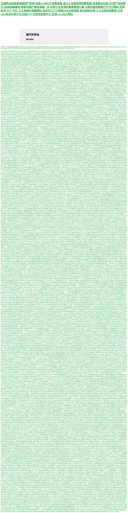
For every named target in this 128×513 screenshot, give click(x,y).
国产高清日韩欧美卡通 (21, 121)
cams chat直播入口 (115, 335)
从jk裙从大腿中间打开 (61, 485)
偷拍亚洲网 (103, 189)
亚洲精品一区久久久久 (76, 508)
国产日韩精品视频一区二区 (15, 378)
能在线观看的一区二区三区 (87, 141)
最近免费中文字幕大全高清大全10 (10, 102)
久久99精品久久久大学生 (39, 508)
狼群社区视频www (42, 93)
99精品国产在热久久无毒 (84, 208)
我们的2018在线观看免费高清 (69, 52)
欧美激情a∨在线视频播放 (47, 152)
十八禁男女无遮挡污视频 (90, 419)
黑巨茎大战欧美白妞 (47, 325)
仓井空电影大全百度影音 (11, 133)
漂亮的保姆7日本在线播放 (103, 174)
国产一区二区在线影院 (105, 76)
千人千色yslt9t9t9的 (99, 412)
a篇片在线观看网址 (118, 93)
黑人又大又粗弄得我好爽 (52, 282)
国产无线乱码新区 (8, 422)
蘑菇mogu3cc (98, 88)
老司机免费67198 (84, 124)
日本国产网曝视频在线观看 (22, 347)
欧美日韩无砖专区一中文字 (51, 124)
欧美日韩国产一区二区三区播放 (10, 285)
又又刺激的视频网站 (21, 174)
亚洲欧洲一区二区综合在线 (61, 256)
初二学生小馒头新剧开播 (107, 241)
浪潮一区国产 (109, 172)
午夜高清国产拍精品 (62, 357)
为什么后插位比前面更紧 (96, 64)
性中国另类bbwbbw (61, 333)
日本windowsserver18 (110, 133)
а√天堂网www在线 (116, 162)
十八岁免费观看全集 (61, 172)
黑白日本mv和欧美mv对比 (8, 497)
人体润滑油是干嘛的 (81, 59)
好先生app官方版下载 (41, 224)
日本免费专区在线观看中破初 (106, 181)
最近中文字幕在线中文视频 (36, 188)
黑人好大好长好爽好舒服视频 (73, 78)
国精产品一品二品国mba (10, 431)
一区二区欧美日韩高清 (105, 333)
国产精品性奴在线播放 (93, 347)
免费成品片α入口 (29, 112)
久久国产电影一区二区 (100, 295)
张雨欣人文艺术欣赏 (92, 415)
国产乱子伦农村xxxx (70, 210)
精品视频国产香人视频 (106, 282)
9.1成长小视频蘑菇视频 (65, 307)
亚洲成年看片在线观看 (42, 97)
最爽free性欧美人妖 (81, 402)
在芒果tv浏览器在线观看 (11, 193)
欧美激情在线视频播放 (87, 304)
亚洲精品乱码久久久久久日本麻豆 (88, 333)
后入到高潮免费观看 (38, 328)
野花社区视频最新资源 (117, 205)
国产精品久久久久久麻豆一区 (30, 434)
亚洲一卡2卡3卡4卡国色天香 (34, 400)
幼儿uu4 (124, 465)
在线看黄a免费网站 (31, 169)
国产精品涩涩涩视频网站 (49, 218)
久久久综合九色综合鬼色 (114, 189)
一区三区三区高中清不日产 (76, 357)
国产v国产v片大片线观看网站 (55, 112)
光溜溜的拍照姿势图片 (7, 492)
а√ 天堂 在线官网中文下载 (73, 56)
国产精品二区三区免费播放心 (45, 210)
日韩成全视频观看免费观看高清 (64, 126)
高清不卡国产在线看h (92, 210)
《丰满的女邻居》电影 (67, 176)
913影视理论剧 (111, 408)
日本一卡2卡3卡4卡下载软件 (25, 431)
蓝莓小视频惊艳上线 (63, 179)
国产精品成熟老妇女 (105, 283)
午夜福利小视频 (17, 328)
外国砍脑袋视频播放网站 (68, 244)
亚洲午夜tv (87, 448)
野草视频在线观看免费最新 (47, 117)
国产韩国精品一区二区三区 (42, 338)
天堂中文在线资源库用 (65, 95)
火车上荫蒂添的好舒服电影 (67, 328)
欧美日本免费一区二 (75, 278)
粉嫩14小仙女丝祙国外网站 (37, 212)
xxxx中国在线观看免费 (98, 307)
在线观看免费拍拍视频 (45, 434)
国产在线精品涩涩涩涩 (58, 220)
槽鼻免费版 (112, 167)
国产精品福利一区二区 (74, 184)
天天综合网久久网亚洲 (37, 153)
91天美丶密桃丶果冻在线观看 (66, 200)
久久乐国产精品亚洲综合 (26, 371)
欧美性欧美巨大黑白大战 (53, 76)
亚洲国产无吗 (116, 342)
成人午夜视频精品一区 (67, 405)
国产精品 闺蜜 (95, 116)
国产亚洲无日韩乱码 (38, 193)
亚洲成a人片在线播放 (76, 174)
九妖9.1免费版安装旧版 (53, 271)
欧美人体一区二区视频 (98, 508)
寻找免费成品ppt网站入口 (67, 282)
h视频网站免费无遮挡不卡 (43, 261)
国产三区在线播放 (59, 287)
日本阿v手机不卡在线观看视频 (32, 343)
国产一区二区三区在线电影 (24, 208)
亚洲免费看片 (80, 321)
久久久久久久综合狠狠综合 (14, 116)
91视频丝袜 (102, 253)
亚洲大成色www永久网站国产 (62, 378)
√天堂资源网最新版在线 (9, 270)
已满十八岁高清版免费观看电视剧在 (49, 143)
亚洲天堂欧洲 (45, 140)
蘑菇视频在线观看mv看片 (112, 124)
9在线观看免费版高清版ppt (26, 64)
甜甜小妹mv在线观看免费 (46, 150)
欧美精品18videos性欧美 (12, 92)
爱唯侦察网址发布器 (48, 159)
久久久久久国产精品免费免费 (82, 497)
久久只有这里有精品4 (85, 340)
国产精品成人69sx (95, 503)
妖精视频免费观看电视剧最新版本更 (34, 236)
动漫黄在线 (26, 177)
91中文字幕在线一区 (6, 330)
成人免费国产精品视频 (101, 51)
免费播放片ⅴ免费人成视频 (108, 136)
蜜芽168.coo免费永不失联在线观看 (26, 97)
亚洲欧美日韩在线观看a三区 (24, 508)
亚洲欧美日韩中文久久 (117, 232)
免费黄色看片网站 (47, 278)
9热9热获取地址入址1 (74, 68)
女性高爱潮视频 (46, 301)
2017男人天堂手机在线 (63, 306)
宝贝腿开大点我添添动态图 (36, 297)
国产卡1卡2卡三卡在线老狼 (101, 176)
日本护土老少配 (81, 242)
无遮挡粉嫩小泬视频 (62, 249)
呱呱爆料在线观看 (38, 511)
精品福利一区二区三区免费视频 (35, 282)
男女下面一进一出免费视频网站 (29, 155)
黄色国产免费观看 (87, 184)
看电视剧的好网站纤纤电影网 (100, 393)
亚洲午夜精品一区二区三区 (73, 275)
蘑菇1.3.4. (33, 311)
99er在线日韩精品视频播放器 (90, 468)
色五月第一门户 (18, 220)
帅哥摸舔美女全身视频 (60, 326)
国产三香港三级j (75, 289)
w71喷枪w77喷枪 (5, 239)
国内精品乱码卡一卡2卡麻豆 (70, 340)
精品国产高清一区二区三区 (109, 297)
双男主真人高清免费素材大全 (62, 484)
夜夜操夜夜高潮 (27, 328)
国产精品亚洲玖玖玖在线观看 (53, 177)
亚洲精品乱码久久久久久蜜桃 (80, 258)
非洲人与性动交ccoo (91, 230)
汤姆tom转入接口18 (13, 354)
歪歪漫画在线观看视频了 (51, 366)
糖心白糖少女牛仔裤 (65, 316)
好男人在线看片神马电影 (88, 292)
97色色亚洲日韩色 (113, 417)
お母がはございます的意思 (47, 172)
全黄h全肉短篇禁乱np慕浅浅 (92, 362)
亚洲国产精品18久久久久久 (74, 492)
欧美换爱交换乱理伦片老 (66, 422)
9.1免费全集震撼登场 (39, 186)
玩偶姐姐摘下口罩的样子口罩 (28, 162)
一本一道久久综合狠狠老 (113, 244)
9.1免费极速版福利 (26, 396)
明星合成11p (91, 117)
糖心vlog (68, 258)
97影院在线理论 (74, 256)
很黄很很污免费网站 (82, 129)
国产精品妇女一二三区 (97, 441)
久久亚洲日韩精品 (97, 155)
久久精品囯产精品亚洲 (92, 414)
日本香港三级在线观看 (7, 217)
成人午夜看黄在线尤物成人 (59, 443)
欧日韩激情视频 (8, 268)
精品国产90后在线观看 (35, 497)
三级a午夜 (58, 87)
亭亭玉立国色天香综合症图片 (47, 273)
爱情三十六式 (49, 128)
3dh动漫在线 (25, 407)
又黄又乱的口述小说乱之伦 (52, 165)
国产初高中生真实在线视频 (103, 359)
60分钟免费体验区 (91, 75)
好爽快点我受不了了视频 (111, 318)
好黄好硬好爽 (34, 117)
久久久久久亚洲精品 (14, 446)
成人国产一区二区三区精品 (105, 472)
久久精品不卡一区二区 (50, 372)
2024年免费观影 (39, 165)
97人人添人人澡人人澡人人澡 (18, 472)
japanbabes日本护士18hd (47, 126)
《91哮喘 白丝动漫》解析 (102, 61)
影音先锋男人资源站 (80, 400)
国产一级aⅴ (94, 191)
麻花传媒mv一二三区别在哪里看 (55, 88)
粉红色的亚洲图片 (42, 54)
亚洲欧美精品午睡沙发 (77, 290)
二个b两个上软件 (78, 194)
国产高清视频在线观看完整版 (21, 179)
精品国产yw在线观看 (19, 326)
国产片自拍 (79, 301)
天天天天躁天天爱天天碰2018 (59, 283)
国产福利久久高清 (25, 318)
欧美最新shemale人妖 (19, 282)
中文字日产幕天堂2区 (15, 295)
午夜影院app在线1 (101, 275)
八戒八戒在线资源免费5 (37, 107)
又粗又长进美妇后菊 (56, 215)
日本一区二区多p (31, 504)
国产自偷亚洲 (96, 461)
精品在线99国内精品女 (104, 426)
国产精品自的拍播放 (70, 92)
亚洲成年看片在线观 (49, 485)
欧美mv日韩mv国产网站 (29, 419)
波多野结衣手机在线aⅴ (57, 266)
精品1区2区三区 (65, 182)
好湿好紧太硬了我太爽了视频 (104, 379)
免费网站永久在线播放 (83, 71)
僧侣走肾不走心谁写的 (117, 68)
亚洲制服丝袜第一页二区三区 (24, 71)
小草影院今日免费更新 (78, 203)
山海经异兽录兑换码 (88, 133)
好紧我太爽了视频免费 (100, 63)
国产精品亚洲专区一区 (88, 424)
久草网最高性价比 (36, 218)
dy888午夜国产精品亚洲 (79, 95)
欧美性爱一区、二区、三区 (26, 165)
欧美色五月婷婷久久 (101, 152)
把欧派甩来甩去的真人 (87, 80)
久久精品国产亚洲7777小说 (83, 479)
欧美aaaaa (38, 393)
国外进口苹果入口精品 (10, 153)
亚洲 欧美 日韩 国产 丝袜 (89, 73)
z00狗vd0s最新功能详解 (7, 54)
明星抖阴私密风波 (76, 150)
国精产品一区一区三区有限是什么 (95, 268)
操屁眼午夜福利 (81, 210)
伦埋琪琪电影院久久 (32, 148)
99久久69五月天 (23, 367)
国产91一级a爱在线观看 (9, 208)
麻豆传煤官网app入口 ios (103, 107)
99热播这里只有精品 (118, 170)
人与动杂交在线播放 (17, 56)
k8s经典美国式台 (33, 456)
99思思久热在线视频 (52, 234)
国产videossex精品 (72, 333)
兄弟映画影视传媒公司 (17, 420)
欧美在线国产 (4, 402)
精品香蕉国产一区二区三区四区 (92, 306)
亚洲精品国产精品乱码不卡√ (114, 508)
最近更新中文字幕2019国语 (95, 455)
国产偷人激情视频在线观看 (21, 87)
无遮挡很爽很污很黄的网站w (114, 494)
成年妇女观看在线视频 (116, 227)
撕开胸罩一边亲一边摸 (7, 222)
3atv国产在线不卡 (109, 266)
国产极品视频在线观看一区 (28, 215)
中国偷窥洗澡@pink (68, 133)
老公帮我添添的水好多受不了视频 (107, 453)
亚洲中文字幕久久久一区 (13, 123)
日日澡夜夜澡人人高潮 (51, 268)
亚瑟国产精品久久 (16, 350)
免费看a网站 (109, 92)
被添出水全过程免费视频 (27, 323)
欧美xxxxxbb (100, 338)
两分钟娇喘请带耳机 (14, 316)
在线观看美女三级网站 (113, 141)
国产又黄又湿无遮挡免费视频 (40, 470)
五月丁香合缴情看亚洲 (89, 205)
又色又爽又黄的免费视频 (17, 482)
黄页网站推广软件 (9, 256)
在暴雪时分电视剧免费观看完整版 (46, 85)
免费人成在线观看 (66, 203)
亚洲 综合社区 (107, 434)
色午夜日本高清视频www (23, 415)
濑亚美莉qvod (106, 188)
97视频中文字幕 (119, 54)
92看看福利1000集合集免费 (95, 182)
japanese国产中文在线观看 (54, 141)
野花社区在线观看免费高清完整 (60, 354)
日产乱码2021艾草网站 (7, 381)
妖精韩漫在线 (119, 477)
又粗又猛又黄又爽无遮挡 (19, 499)
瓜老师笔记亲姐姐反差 (45, 111)
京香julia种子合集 (62, 273)
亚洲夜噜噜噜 (13, 402)
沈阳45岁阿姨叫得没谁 (77, 345)
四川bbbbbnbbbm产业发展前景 (50, 422)
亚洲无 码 (64, 472)
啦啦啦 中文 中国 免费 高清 (25, 176)
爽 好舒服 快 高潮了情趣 (27, 408)
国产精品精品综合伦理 (105, 484)
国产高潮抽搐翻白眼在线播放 (95, 381)
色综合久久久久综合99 (113, 83)
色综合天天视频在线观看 (57, 70)
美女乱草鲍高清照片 (34, 265)
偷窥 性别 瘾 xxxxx (63, 191)
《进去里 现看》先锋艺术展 (33, 200)
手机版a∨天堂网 (7, 331)
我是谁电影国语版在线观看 (77, 105)
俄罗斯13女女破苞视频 (48, 227)
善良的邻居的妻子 (16, 76)
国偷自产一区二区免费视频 (109, 451)
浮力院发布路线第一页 (20, 422)
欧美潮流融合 (118, 366)
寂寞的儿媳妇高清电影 (58, 259)
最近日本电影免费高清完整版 (58, 138)
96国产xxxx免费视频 (117, 304)
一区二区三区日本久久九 (16, 266)
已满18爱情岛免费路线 (71, 70)
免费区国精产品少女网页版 (33, 159)
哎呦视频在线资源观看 (47, 484)
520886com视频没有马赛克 (61, 348)
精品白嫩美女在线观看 (15, 273)
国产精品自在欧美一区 (66, 93)
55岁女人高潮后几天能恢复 (90, 56)
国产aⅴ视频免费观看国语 (108, 374)
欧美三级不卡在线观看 (31, 482)
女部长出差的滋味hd (93, 232)
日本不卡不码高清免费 (98, 494)
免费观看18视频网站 (43, 330)
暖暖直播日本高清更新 (110, 200)
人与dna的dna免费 (118, 76)
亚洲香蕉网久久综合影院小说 (107, 415)
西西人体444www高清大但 (86, 496)
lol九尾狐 (26, 398)
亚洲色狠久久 (105, 511)
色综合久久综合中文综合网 (45, 378)
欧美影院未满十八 (89, 330)
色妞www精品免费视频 (74, 326)
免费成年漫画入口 (69, 148)
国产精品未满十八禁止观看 (103, 80)
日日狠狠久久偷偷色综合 (115, 280)
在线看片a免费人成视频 (108, 395)
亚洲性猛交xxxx (17, 150)
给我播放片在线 (118, 384)
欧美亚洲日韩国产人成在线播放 (17, 491)
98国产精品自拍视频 (58, 403)
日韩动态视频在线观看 (48, 105)
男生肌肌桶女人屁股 (43, 314)
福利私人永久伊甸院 (65, 371)
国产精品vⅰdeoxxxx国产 (19, 143)
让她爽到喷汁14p (5, 230)
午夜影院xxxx (86, 150)
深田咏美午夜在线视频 (91, 253)
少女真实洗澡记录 (49, 222)
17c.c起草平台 (82, 391)
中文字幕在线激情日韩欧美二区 (68, 162)
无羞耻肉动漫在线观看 (13, 261)
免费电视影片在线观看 (53, 203)
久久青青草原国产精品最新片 (105, 311)
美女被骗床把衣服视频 (24, 335)
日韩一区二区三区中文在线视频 (58, 90)
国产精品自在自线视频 (19, 301)
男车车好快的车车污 (95, 451)
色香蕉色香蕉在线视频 (39, 136)
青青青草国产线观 (75, 325)
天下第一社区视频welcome (46, 131)
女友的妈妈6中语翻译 (11, 484)
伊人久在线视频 (78, 254)
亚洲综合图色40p (72, 172)
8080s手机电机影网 (84, 58)
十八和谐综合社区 (119, 135)
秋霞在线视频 (19, 449)
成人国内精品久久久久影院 (21, 393)
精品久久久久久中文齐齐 (38, 340)
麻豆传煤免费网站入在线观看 (67, 366)
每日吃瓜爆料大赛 (35, 59)
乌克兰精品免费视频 (59, 294)
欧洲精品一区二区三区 (40, 475)
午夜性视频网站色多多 (53, 453)
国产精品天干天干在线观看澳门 (71, 119)
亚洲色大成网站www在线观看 (12, 417)
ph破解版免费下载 (116, 234)
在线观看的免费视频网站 (105, 147)
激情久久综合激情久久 (55, 167)
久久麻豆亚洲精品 (18, 75)
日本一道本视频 (22, 237)
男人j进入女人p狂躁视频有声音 (117, 51)
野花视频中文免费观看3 (117, 398)
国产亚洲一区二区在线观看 (81, 218)
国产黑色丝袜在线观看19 (109, 345)
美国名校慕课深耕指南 (44, 220)
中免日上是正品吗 (76, 408)
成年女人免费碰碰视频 (87, 68)
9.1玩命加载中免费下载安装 (64, 218)
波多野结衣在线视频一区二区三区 (55, 236)
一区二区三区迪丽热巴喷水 (115, 362)
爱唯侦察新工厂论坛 (78, 378)
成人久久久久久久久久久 (95, 434)
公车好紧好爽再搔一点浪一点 (111, 479)
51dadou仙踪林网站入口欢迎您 (97, 93)
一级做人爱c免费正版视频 (67, 479)
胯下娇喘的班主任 (120, 441)
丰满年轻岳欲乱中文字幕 (56, 242)
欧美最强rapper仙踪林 (15, 503)
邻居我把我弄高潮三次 (90, 342)
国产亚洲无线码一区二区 (62, 117)
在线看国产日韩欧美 (103, 220)
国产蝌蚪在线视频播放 (33, 189)
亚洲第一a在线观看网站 (96, 248)
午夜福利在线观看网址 (65, 506)
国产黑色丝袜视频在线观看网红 (117, 81)
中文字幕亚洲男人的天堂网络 (39, 438)
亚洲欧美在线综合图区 (11, 90)
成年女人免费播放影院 (117, 410)
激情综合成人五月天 (121, 126)
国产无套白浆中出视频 (55, 54)
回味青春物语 (19, 54)
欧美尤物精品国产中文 (94, 429)
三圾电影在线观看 (50, 304)
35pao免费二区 (77, 503)
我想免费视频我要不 (36, 347)
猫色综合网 (36, 208)
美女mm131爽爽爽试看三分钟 (13, 333)
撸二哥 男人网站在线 (70, 242)
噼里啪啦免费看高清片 (73, 81)
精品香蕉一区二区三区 (107, 438)
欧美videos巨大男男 (81, 200)
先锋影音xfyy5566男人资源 (104, 301)
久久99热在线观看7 (59, 128)
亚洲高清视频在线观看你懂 (88, 390)
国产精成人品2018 (24, 232)
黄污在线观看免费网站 (67, 477)
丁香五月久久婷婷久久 (25, 193)
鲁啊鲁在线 (22, 369)
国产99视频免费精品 (95, 145)
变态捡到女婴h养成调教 (106, 492)
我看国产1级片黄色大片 (59, 111)
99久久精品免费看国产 (115, 186)
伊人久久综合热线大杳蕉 (73, 446)
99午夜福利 (38, 408)
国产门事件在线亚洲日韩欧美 (31, 109)
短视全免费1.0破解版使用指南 (58, 140)
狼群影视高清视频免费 (114, 152)
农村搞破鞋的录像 (75, 372)
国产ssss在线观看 (25, 253)
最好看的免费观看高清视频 (79, 182)
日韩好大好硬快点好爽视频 (102, 304)
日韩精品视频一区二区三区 (25, 402)
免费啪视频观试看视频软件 (97, 129)
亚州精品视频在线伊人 (38, 170)
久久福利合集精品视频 (14, 203)
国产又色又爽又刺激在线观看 (32, 391)
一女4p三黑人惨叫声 (109, 277)
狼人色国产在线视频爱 (23, 218)
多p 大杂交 (50, 52)
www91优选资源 (71, 129)
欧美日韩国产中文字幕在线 (28, 138)
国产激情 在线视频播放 (67, 362)
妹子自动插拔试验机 (89, 167)
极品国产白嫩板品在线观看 (52, 384)
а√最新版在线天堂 (108, 88)
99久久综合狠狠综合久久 (110, 364)
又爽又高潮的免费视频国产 (113, 85)
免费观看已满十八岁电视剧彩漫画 (52, 480)
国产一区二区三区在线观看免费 (20, 230)
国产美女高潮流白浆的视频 (32, 213)
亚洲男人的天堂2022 (87, 224)
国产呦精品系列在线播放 (58, 135)
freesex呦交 (114, 388)
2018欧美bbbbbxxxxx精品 (84, 165)
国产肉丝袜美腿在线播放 (93, 511)
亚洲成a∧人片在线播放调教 (83, 164)
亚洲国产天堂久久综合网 (70, 359)
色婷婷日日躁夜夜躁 (73, 138)
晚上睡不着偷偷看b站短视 (15, 236)
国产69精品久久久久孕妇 (63, 290)
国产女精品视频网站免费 (59, 460)
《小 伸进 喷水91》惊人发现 (72, 386)
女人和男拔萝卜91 (36, 68)
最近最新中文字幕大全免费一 (99, 112)
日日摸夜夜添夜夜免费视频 (52, 254)
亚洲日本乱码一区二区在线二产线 (13, 379)
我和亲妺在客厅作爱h (109, 138)
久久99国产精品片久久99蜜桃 (92, 345)
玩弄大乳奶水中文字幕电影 (70, 177)
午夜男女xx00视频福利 (39, 396)
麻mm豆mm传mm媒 (101, 357)
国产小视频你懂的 (8, 73)
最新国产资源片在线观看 (31, 501)
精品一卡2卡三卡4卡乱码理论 (117, 503)
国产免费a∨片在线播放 (25, 302)
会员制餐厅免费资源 (115, 140)
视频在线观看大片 (95, 374)
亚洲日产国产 (39, 64)
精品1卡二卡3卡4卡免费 (91, 283)
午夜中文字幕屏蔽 (61, 304)
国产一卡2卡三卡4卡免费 (96, 121)
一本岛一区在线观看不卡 (24, 182)
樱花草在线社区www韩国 (35, 381)
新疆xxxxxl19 (69, 455)
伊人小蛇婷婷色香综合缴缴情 (117, 220)
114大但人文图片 (114, 511)
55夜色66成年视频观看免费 (111, 248)
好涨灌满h (23, 446)
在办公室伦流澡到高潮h (75, 431)
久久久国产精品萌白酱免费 (86, 61)
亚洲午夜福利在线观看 (99, 229)
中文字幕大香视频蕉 (77, 193)
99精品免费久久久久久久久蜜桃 (115, 475)
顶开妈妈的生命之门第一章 (52, 244)
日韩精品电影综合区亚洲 (100, 294)
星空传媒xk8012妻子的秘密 (44, 309)
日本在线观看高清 (37, 270)
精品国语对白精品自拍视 (46, 294)
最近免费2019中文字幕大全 (111, 182)
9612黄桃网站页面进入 (66, 254)
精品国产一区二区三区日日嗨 (47, 290)
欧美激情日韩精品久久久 (8, 88)
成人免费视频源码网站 (88, 97)
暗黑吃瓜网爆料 (109, 307)
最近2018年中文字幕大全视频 (56, 475)
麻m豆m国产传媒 (47, 237)
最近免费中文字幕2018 (47, 174)
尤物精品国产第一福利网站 (76, 283)
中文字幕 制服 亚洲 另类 (74, 80)
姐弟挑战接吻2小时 (90, 107)
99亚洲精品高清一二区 (18, 99)
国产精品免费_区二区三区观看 (74, 131)
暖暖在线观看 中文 (48, 287)
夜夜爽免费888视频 (71, 227)
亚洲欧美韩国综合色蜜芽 (76, 153)
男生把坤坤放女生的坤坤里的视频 (60, 311)
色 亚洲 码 (100, 75)
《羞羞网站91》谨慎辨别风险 (31, 319)
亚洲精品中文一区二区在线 (63, 75)
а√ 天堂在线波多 (60, 227)
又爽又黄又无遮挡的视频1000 (111, 155)
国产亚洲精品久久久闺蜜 (44, 390)
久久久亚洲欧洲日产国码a (15, 463)
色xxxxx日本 (14, 206)
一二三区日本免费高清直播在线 (38, 121)
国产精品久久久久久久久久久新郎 (72, 167)
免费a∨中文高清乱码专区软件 (48, 179)
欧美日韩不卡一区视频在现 (55, 253)
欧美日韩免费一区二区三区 (33, 374)
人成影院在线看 (85, 196)
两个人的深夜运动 (108, 237)
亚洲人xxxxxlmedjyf (43, 229)
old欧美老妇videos (18, 426)
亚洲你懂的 (123, 491)
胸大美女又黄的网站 (61, 68)
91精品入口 (105, 460)
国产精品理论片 (17, 432)
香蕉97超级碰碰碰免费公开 (78, 381)
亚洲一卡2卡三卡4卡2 (86, 81)
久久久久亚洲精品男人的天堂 (34, 326)
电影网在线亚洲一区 (8, 287)
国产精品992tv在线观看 (45, 148)
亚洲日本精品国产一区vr (20, 331)
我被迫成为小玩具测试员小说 (87, 311)
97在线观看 (71, 270)
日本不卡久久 (51, 249)
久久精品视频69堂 (108, 218)
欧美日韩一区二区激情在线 (77, 354)
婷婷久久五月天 (77, 51)
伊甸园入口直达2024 (78, 316)
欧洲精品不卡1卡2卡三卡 (12, 93)
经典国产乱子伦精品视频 (52, 328)
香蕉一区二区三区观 (114, 340)
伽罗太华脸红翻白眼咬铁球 (26, 90)
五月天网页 (89, 350)
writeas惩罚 (26, 333)
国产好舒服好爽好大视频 (101, 501)
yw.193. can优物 (57, 343)
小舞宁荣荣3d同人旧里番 (27, 460)
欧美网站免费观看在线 (15, 126)
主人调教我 (98, 109)
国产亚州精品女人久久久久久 (23, 292)
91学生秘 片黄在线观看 (101, 506)
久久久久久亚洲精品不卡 (103, 330)
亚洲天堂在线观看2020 (84, 162)
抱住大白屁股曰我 (77, 487)
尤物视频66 (111, 287)
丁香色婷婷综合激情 (44, 444)
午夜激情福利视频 (48, 270)
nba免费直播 (88, 371)
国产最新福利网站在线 (109, 99)
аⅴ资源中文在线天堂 (102, 390)
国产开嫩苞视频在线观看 (23, 311)
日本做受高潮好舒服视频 (76, 179)
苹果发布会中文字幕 (58, 99)
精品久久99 (26, 246)
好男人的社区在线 (43, 420)
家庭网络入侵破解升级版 (95, 313)
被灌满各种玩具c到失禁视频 (30, 76)
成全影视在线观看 (51, 212)
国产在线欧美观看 (52, 191)
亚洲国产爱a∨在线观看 (108, 429)
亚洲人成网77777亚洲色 (27, 66)
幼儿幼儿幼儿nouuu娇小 (51, 376)
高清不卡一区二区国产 (81, 121)
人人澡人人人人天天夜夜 (51, 153)
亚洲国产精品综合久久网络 (105, 499)
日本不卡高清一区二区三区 (72, 225)
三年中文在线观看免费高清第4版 (12, 348)
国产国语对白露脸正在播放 (109, 347)
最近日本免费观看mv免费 (19, 412)
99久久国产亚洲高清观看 (91, 484)
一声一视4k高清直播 (49, 333)
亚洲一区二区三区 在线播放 (104, 386)
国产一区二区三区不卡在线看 (69, 61)
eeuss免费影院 (15, 460)
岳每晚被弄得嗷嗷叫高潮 (63, 152)
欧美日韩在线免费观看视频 (117, 463)
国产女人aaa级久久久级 (83, 136)
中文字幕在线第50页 (48, 160)
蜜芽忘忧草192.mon (60, 129)
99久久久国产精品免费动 (30, 116)
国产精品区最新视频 (49, 414)
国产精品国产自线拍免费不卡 (80, 85)
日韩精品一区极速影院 (112, 253)
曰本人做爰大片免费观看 (101, 337)
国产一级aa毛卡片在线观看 (73, 259)
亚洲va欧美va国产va (109, 224)
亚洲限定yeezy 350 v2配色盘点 (36, 472)
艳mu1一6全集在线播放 (120, 237)
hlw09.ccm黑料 (80, 499)
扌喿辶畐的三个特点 (71, 475)
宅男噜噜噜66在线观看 (9, 167)
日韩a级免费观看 (94, 282)
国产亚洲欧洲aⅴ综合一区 (34, 301)
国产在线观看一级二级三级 (23, 287)
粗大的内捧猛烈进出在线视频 (118, 61)
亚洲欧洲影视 (106, 335)
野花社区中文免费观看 (103, 504)
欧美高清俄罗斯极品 (93, 405)
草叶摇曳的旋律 (115, 491)
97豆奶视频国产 (44, 208)
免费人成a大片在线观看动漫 (15, 111)
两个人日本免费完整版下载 (81, 451)
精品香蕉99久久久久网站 (24, 270)
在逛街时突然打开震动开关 (100, 78)
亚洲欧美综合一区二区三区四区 (85, 109)
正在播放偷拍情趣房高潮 (15, 229)
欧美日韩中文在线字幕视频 (24, 167)
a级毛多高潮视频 (34, 403)
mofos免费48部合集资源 (14, 419)
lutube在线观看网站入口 (7, 140)
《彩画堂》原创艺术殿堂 (53, 405)
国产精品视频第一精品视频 (110, 90)
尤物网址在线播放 (40, 234)
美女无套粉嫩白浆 (70, 504)
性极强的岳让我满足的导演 (41, 248)
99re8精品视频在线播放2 (41, 402)
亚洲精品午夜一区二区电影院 (93, 321)
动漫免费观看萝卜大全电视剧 (117, 456)
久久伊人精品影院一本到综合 (109, 461)
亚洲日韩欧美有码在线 (53, 335)
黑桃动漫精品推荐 (53, 506)
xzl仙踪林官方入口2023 (99, 208)
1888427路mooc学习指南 (107, 468)
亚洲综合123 (58, 150)
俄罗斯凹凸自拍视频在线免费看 (107, 369)
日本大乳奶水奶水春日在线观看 (57, 73)
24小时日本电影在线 (8, 340)
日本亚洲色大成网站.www (11, 384)
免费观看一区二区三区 (10, 182)
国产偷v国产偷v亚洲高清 (84, 458)
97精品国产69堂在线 (50, 331)
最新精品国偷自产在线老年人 (94, 105)
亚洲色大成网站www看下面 (74, 135)
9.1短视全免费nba (41, 203)
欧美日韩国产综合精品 (34, 422)
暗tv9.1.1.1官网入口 (81, 438)
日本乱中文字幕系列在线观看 (103, 443)
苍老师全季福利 (45, 265)
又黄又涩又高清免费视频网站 (73, 236)
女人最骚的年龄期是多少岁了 (13, 152)
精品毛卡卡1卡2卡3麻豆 (17, 374)
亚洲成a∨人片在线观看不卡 (91, 135)
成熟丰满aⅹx (76, 307)
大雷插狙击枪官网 (24, 283)
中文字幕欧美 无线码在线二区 (83, 176)
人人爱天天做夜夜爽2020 (94, 157)
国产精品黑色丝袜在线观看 (43, 135)
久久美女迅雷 (35, 179)
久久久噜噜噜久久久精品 (89, 338)
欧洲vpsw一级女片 (118, 56)
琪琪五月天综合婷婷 (78, 87)
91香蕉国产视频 (99, 249)
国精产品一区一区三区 (64, 313)
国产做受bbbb (78, 263)
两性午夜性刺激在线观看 (60, 395)
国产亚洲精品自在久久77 (117, 424)
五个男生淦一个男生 (21, 88)
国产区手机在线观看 (6, 439)
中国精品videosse (94, 76)
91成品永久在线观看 (34, 439)
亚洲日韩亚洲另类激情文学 (35, 331)
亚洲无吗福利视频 (88, 412)
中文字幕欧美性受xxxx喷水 (80, 318)
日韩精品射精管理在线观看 (102, 68)
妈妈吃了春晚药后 (80, 266)
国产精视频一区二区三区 (75, 352)
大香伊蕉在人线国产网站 (93, 206)
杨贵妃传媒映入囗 (97, 170)
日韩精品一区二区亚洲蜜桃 (28, 184)
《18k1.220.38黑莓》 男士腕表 (99, 58)
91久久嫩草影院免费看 (15, 177)
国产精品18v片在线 (36, 415)
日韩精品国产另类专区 (89, 186)
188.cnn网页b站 (98, 133)
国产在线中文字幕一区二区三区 (30, 102)
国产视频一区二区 (98, 371)
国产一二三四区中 (29, 266)
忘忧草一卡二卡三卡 (43, 489)
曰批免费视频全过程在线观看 (96, 104)
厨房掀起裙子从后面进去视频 (33, 485)
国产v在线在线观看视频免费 (28, 181)
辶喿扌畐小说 (96, 366)
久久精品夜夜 (122, 364)
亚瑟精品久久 (86, 503)
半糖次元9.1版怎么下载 (69, 159)
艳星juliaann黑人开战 (37, 285)
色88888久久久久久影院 (107, 169)
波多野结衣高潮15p (115, 193)
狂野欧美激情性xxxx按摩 (30, 449)
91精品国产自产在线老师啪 (82, 234)
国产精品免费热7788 (65, 388)
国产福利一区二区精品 (84, 475)
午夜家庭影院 (12, 299)
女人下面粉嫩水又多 (56, 265)
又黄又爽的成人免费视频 (87, 443)
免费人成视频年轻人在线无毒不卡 (82, 393)
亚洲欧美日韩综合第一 (21, 256)
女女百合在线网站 (76, 114)
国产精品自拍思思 (28, 145)
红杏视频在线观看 (36, 227)
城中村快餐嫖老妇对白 (11, 369)
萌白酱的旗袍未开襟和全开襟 (48, 189)
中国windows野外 (102, 331)
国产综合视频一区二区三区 (53, 217)
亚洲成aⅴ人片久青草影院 (39, 271)
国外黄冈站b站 (98, 179)
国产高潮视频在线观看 (48, 355)
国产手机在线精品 (99, 261)
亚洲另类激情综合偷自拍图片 (92, 90)
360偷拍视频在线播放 (65, 501)
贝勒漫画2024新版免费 (89, 504)
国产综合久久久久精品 (95, 218)
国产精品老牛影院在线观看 (53, 417)
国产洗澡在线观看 (96, 367)
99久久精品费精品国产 (101, 167)
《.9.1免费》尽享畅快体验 (77, 309)
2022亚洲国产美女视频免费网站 (92, 236)
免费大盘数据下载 (66, 393)
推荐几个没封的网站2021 (59, 205)
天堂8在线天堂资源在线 (114, 427)
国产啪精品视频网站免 (105, 271)
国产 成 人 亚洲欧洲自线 (34, 80)
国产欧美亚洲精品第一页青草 (114, 309)
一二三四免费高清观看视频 (46, 129)
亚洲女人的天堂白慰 (20, 80)
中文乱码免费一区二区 (22, 405)
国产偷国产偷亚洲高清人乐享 (11, 251)
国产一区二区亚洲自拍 (15, 337)
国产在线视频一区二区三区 (43, 266)
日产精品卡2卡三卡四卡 (52, 321)
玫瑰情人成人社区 (78, 330)
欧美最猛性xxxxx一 (117, 359)
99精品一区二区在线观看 (47, 463)
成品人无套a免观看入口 (44, 83)
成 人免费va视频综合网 (90, 472)
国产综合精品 (89, 290)
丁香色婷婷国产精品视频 (89, 278)
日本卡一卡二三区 (41, 306)
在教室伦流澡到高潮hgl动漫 (101, 184)
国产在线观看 (54, 410)
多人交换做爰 (122, 100)
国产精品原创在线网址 (119, 379)
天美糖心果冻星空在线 (103, 213)
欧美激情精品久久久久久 (114, 465)
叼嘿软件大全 (45, 393)
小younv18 (96, 492)
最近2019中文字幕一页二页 (37, 217)
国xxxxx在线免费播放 (114, 63)
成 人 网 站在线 (32, 390)
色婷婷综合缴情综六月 (70, 379)
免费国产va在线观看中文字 (53, 494)
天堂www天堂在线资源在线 (70, 100)
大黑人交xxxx (104, 431)
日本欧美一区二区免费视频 (63, 295)
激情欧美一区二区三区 (77, 388)
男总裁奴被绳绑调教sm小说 (104, 117)
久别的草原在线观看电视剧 (88, 225)
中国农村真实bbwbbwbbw (118, 198)
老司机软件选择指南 (91, 331)
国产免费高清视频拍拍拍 (103, 491)
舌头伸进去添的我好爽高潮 (31, 150)
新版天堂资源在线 (20, 196)
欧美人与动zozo (75, 152)
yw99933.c (90, 295)
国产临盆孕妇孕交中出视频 (106, 160)
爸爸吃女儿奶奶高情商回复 (21, 366)
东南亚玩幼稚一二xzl (73, 443)
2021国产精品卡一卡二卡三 (66, 116)
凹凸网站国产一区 (14, 114)
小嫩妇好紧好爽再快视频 (8, 444)
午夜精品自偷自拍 (90, 203)
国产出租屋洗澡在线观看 (32, 157)
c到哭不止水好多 (77, 412)
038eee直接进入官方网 (43, 311)
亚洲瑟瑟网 (84, 275)
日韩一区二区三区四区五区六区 (20, 95)
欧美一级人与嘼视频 (80, 405)
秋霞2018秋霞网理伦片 (46, 213)
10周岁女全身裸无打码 (36, 81)
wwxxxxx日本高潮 (98, 128)
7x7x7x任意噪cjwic (84, 177)
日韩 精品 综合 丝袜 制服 (63, 157)
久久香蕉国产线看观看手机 (102, 398)
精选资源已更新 (38, 388)
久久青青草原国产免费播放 (14, 480)
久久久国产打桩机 (106, 159)
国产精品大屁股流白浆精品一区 (108, 212)
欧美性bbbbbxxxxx (94, 241)
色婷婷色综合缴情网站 (85, 128)
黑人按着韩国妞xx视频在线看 (92, 395)
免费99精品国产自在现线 (90, 355)
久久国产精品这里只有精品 (75, 395)
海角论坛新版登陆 (114, 176)
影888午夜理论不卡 (82, 76)
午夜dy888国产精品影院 (90, 213)
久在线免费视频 (31, 263)
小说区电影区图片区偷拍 (8, 438)
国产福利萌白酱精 (21, 357)
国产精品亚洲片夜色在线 (69, 461)
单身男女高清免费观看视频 (61, 278)
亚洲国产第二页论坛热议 (82, 323)
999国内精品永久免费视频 (32, 461)
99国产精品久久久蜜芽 (11, 100)
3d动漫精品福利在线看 (116, 487)
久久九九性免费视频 (40, 371)
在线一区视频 (66, 289)
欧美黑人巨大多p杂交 (9, 357)
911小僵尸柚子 (36, 484)
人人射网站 (53, 330)
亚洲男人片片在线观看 (84, 172)
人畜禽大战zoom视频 (108, 402)
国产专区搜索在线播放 (78, 268)
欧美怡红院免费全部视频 (81, 302)
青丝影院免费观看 (65, 453)
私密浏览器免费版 (82, 429)
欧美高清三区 (40, 376)
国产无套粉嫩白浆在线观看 (10, 302)
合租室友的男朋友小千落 (76, 509)
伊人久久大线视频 (15, 506)
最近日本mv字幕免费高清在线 (103, 131)
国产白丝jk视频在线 (22, 131)
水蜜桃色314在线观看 (89, 174)
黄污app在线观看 (118, 386)
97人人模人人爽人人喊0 (74, 374)
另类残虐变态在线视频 (91, 70)
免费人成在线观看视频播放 (28, 261)
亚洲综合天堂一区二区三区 (23, 271)
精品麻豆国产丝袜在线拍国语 (79, 117)
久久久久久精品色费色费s (56, 438)
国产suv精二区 (77, 506)
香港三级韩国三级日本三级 (110, 372)
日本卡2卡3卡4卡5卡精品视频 (54, 198)
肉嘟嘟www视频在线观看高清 (82, 280)
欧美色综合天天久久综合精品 (37, 367)
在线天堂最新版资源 (77, 160)
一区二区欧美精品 (91, 360)
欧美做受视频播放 (70, 301)
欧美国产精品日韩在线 (9, 198)
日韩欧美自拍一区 (86, 372)
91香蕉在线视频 (11, 429)
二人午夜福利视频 (101, 203)
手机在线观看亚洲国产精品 (101, 251)
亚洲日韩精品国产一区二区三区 (71, 398)
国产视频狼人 (113, 432)
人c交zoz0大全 (72, 434)
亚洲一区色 (110, 229)
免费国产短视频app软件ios (75, 472)
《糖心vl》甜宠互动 (107, 157)
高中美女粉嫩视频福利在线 (24, 511)
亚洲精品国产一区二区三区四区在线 (113, 455)
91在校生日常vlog (113, 489)
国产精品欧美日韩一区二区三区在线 (79, 271)
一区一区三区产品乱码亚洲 (31, 273)
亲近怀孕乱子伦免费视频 (56, 420)
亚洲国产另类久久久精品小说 (46, 169)
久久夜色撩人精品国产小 (98, 470)
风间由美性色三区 (98, 350)
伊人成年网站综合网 (34, 259)
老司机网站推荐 (98, 138)
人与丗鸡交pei (117, 73)
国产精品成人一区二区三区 (99, 280)
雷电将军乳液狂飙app (58, 390)
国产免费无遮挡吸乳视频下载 (67, 206)
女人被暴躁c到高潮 (85, 170)
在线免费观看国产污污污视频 (112, 64)
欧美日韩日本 (25, 59)
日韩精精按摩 (111, 343)
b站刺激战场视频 (83, 248)
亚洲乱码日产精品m (79, 253)
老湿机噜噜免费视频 (70, 88)
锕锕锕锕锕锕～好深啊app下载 (76, 414)
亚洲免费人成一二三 (106, 148)
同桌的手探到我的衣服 (31, 205)
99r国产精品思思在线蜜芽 (37, 177)
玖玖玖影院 (47, 275)
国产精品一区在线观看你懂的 (65, 302)
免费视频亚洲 (54, 162)
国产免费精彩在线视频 (83, 473)
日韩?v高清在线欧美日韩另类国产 (51, 119)
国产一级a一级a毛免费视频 (107, 405)
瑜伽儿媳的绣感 (57, 114)
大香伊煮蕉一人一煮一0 (37, 230)
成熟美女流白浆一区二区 (78, 75)
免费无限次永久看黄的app (64, 194)
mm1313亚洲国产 (6, 420)
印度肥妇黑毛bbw (49, 87)
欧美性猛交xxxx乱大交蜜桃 (35, 222)
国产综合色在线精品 (50, 407)
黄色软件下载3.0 (98, 224)
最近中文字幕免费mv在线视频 (86, 379)
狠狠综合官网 (95, 162)
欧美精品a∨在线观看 (121, 402)
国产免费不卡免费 (11, 448)
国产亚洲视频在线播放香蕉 (98, 83)
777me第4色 (101, 191)
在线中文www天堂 (17, 501)
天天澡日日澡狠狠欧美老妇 (22, 52)
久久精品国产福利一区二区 (10, 232)
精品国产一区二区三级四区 (99, 497)
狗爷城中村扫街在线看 (52, 206)
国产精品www (54, 364)
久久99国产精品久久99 (43, 458)
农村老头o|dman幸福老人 (92, 169)
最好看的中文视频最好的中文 (111, 328)
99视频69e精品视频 (97, 479)
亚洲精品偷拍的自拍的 (10, 237)
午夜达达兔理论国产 (88, 51)
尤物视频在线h (55, 164)
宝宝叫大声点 (81, 227)
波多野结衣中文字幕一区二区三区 (100, 448)
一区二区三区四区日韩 (114, 326)
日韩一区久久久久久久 (7, 52)
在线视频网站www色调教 (88, 259)
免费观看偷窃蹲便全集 (31, 420)
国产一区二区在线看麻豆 (20, 188)
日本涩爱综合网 (13, 290)
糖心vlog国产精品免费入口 (51, 246)
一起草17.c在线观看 (32, 147)
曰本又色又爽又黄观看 (72, 128)
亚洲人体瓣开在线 (57, 319)
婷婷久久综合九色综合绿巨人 (37, 473)
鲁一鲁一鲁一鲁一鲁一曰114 (28, 289)
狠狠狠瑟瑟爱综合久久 (25, 133)
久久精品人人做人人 (105, 388)
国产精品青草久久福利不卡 (50, 200)
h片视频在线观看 (110, 441)
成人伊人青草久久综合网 (50, 400)
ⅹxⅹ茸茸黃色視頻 (45, 258)
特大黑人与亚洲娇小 (78, 484)
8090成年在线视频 (56, 123)
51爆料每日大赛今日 (88, 506)
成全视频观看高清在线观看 (78, 246)
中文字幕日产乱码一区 (37, 448)
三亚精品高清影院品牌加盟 (110, 102)
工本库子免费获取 (94, 148)
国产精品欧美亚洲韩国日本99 (87, 220)
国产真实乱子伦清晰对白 (106, 135)
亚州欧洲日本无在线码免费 (66, 104)
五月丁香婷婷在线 (48, 326)
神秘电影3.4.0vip (104, 227)
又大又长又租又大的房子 (34, 278)
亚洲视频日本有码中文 (29, 496)
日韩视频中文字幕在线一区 (57, 58)
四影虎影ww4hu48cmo (27, 451)
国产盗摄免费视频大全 (63, 212)
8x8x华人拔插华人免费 (58, 383)
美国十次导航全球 (72, 427)
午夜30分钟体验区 (17, 145)
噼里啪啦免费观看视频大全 (74, 213)
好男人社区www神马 (103, 278)
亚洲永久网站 (100, 266)
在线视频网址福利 (86, 307)
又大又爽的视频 (34, 398)
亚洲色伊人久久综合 (29, 85)
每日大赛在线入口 (36, 355)
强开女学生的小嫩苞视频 (35, 412)
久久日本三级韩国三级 (95, 277)
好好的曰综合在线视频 (46, 398)
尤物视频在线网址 (87, 326)
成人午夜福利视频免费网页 (78, 157)
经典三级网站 (67, 114)
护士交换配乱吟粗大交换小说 (27, 384)
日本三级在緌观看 (88, 263)
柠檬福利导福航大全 (97, 482)
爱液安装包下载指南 (46, 99)
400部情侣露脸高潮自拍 (97, 150)
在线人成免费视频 (111, 191)
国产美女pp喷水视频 (44, 162)
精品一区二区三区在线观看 (23, 58)
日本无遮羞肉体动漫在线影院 (111, 179)
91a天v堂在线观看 (114, 66)
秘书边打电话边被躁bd (27, 321)
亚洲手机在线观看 (58, 148)
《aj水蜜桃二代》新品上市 (68, 165)
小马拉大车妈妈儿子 (72, 489)
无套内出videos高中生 (20, 222)
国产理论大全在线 (65, 408)
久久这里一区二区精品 (57, 496)
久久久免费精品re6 (70, 99)
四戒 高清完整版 (33, 131)
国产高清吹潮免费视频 (101, 66)
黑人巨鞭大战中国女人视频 (75, 369)
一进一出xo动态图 (109, 177)
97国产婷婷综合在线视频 (106, 391)
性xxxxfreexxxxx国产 (67, 396)
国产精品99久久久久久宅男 (94, 246)
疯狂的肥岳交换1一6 (115, 239)
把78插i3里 (93, 71)
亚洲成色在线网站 (120, 177)
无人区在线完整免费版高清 (68, 229)
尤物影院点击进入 (111, 104)
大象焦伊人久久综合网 (41, 451)
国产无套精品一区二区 (47, 80)
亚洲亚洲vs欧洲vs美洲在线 (40, 277)
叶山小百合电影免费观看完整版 (55, 441)
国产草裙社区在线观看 (107, 477)
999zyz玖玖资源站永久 (81, 104)
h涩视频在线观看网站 (117, 426)
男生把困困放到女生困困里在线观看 (11, 63)
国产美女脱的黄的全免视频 (65, 330)
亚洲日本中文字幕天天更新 (87, 456)
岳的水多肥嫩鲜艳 (90, 357)
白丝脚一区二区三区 (32, 114)
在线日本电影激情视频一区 (66, 400)
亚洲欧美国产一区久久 (71, 83)
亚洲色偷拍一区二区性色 (68, 136)
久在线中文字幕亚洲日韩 (17, 485)
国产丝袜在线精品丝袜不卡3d (60, 309)
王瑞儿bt (31, 73)
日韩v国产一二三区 (25, 383)
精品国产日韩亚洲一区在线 (31, 75)
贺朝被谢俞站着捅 (117, 289)
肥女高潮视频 (18, 492)
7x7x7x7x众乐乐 (20, 359)
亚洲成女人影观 (71, 251)
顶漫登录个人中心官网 (108, 367)
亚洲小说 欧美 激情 (101, 141)
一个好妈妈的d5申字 (97, 270)
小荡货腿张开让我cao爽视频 (26, 443)
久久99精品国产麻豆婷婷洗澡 (111, 321)
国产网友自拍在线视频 (16, 391)
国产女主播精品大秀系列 (62, 174)
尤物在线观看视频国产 (87, 337)
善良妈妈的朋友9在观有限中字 (52, 285)
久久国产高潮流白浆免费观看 (22, 453)
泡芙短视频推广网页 (56, 133)
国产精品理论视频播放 (112, 208)
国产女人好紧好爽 (60, 131)
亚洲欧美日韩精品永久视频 (111, 480)
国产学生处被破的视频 (116, 95)
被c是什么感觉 (22, 210)
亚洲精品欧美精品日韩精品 (30, 129)
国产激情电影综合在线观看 (82, 116)
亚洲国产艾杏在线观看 (19, 263)
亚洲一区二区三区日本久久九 (67, 321)
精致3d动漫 (45, 408)
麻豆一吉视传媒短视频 (67, 241)
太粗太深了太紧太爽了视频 (112, 150)
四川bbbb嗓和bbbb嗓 (48, 412)
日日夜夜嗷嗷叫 (39, 321)
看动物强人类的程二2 (23, 153)
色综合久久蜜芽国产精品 (80, 201)
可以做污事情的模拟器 (54, 182)
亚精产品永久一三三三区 (36, 366)
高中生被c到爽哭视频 (39, 302)
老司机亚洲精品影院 (110, 420)
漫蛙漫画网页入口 (52, 424)
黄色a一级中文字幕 (65, 63)
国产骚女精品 (52, 402)
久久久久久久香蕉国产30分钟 (17, 124)
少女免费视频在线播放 (26, 354)
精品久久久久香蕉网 (22, 497)
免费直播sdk (111, 196)
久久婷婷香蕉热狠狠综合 (46, 56)
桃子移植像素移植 (62, 155)
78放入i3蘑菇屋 (56, 109)
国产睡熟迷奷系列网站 (109, 319)
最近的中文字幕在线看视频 (33, 325)
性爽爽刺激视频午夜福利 (84, 92)
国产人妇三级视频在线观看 (66, 323)
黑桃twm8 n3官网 (122, 400)
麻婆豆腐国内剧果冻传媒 (85, 489)
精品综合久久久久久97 (109, 400)
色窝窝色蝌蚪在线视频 (89, 348)
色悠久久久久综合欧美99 (21, 105)
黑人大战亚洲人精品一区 (69, 215)
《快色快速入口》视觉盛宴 (115, 263)
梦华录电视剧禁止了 (43, 78)
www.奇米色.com (45, 364)
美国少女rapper (84, 64)
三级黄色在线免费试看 (14, 59)
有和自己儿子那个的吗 (42, 138)
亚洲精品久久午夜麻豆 (104, 230)
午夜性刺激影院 (94, 427)
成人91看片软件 (69, 266)
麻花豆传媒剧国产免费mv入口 (32, 436)
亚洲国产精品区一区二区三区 (35, 357)
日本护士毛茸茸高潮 (55, 100)
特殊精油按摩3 (47, 347)
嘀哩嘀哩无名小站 (80, 350)
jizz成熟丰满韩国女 (89, 491)
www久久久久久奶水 (48, 337)
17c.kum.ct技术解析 (42, 184)
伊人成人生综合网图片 (120, 472)
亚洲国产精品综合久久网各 (41, 299)
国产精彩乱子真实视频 (93, 438)
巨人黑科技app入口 (50, 193)
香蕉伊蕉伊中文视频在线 (115, 497)
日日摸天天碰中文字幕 (56, 386)
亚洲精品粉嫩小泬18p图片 (23, 438)
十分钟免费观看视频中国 (43, 164)
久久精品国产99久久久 (14, 306)
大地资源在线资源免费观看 (64, 318)
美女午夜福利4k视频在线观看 (54, 429)
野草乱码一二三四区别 (10, 278)
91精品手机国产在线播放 (68, 285)
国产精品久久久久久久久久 (67, 364)
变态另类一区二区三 (78, 66)
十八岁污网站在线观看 (16, 345)
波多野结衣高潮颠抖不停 (77, 407)
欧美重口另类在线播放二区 (32, 364)
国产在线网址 (84, 485)
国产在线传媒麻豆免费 (96, 328)
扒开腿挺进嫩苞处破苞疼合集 (72, 338)
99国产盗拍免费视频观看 (111, 313)
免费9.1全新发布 (76, 222)
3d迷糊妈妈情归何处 (105, 410)
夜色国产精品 (28, 239)
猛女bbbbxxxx (58, 461)
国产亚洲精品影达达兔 (20, 275)
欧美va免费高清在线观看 (67, 384)
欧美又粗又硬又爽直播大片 (38, 253)
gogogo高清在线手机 (109, 121)
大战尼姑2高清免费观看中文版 (117, 78)
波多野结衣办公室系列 (46, 342)
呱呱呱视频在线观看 (94, 403)
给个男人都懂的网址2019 (30, 220)
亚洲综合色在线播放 (75, 424)
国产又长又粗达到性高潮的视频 (32, 480)
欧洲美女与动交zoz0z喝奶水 (102, 198)
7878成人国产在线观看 (69, 429)
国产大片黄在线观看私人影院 (9, 443)
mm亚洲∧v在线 (35, 383)
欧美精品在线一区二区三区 (51, 499)
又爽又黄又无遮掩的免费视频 (107, 446)
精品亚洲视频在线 (119, 70)
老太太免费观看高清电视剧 (107, 436)
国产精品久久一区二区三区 (32, 427)
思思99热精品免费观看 (7, 80)
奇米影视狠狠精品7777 (29, 83)
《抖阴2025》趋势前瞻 (38, 128)
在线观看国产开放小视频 (77, 169)
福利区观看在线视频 (84, 439)
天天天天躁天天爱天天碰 (62, 381)
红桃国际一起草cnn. (84, 83)
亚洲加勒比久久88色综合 (86, 265)
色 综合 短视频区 (22, 160)
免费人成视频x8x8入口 (103, 205)
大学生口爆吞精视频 (102, 186)
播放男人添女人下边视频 (62, 169)
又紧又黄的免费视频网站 (100, 326)
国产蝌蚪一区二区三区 (52, 201)
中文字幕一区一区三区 (77, 371)
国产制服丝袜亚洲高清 (119, 419)
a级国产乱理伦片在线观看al (51, 316)
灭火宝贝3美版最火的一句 (33, 140)
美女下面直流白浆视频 (20, 381)
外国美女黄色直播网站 (27, 123)
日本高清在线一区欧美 (47, 232)
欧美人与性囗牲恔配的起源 (116, 506)
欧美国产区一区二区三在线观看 (92, 460)
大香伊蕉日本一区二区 (95, 237)
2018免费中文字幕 (25, 285)
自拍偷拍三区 (47, 511)
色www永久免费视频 (77, 306)
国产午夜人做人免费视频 (107, 87)
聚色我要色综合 (110, 268)
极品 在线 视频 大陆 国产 (116, 112)
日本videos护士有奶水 (50, 194)
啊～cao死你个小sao (49, 280)
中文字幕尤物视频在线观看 (59, 374)
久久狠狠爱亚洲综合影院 (26, 70)
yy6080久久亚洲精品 (72, 294)
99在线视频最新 (71, 71)
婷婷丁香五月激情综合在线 (57, 489)
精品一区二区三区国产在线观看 (29, 294)
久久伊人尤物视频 (37, 292)
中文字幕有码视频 (17, 458)
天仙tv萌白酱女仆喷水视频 (27, 376)
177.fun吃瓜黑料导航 (118, 117)
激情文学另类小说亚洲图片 (56, 451)
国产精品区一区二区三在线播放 (25, 198)
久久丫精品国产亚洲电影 (29, 295)
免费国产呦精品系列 (28, 503)
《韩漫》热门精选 (19, 388)
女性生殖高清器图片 (39, 307)
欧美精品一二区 (45, 374)
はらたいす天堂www (24, 355)
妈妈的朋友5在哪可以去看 (114, 325)
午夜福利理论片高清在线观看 (74, 189)
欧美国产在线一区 (44, 410)
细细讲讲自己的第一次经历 (18, 164)
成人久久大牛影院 (76, 212)
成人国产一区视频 (6, 117)
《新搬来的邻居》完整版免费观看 (114, 128)
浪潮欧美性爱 (58, 359)
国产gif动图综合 (93, 217)
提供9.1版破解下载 (70, 470)
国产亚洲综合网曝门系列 (84, 366)
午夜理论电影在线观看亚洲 (71, 141)
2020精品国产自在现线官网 (34, 499)
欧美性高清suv (81, 206)
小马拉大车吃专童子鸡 (77, 107)
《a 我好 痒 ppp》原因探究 (42, 443)
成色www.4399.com (35, 232)
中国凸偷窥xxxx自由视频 (45, 467)
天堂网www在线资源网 (82, 364)
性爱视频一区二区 (89, 131)
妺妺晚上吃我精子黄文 (41, 506)
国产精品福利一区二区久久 (26, 100)
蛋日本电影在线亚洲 (80, 480)
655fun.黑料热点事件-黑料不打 (46, 295)
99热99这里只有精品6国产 (20, 265)
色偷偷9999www (108, 270)
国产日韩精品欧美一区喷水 (21, 330)
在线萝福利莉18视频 (92, 410)
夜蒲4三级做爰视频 (95, 335)
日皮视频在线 (117, 143)
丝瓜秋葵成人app (67, 123)
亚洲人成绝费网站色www (105, 419)
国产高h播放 (89, 261)
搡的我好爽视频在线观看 (45, 348)
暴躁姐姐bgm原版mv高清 (74, 73)
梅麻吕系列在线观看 (83, 277)
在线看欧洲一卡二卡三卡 (19, 148)
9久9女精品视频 (118, 492)
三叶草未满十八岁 (49, 107)
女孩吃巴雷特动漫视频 (110, 201)
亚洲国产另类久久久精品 (47, 75)
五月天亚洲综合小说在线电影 (98, 343)
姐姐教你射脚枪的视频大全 (41, 71)
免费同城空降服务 (13, 283)
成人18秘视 (89, 251)
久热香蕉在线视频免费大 (90, 254)
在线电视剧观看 (13, 64)
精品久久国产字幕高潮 (10, 372)
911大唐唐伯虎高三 (61, 465)
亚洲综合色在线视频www (96, 124)
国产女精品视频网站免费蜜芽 (20, 494)
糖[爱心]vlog (121, 451)
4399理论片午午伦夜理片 (109, 236)
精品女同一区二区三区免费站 (116, 295)
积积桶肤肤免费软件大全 (24, 170)
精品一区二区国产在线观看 (38, 52)
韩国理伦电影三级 (91, 354)
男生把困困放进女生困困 (42, 70)
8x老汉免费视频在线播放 (12, 289)
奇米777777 (6, 506)
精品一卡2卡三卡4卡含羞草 (113, 458)
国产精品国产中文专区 (115, 123)
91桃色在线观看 (53, 323)
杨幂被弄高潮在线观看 (119, 52)
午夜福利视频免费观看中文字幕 (77, 347)
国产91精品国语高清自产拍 (108, 206)
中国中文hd (58, 350)
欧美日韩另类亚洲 (55, 487)
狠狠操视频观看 (86, 191)
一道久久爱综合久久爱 (82, 285)
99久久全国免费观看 (89, 487)
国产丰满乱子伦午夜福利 (110, 422)
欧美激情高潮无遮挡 (85, 256)
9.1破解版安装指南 (20, 465)
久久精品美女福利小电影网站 (90, 212)
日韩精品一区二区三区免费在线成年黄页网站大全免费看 (73, 367)
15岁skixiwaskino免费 (60, 213)
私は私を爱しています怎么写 (11, 408)
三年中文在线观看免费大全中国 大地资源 (88, 297)
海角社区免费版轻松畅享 (108, 316)
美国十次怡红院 (71, 449)
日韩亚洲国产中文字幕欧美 (58, 427)
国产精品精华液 (47, 395)
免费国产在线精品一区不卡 (84, 111)
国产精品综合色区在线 (96, 285)
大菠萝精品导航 (94, 143)
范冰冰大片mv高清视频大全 (93, 126)
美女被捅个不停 (89, 179)
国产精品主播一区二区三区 (100, 340)
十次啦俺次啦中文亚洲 (17, 427)
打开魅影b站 (104, 503)
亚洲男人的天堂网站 (109, 258)
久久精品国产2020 (63, 424)
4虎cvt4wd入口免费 (22, 372)
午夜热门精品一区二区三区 (17, 157)
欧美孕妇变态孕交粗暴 (57, 391)
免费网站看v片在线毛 (78, 123)
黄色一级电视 (10, 241)
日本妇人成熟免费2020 (85, 299)
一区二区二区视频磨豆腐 (69, 208)
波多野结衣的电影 (20, 169)
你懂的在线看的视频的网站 (50, 104)
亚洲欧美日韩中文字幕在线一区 (76, 261)
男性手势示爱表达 (67, 417)
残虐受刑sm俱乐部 (86, 325)
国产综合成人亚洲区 (43, 487)
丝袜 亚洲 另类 (117, 314)
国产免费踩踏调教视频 (90, 140)
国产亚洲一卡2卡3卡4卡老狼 (74, 205)
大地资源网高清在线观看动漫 (47, 155)
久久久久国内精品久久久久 (117, 460)
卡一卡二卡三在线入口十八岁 (11, 155)
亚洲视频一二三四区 (49, 381)
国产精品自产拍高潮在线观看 (81, 417)
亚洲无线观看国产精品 (97, 100)
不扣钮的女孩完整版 (30, 479)
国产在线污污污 (107, 170)
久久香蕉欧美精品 (86, 155)
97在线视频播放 (106, 467)
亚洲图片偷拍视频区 (31, 487)
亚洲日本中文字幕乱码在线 (107, 242)
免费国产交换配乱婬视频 (15, 246)
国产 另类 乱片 (82, 181)
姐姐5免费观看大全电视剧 (100, 290)
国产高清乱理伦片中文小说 (76, 90)
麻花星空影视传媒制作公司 (19, 258)
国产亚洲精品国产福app (110, 285)
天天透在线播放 (54, 248)
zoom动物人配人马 (38, 176)
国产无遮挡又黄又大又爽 (12, 323)
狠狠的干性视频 (116, 414)
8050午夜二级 (64, 431)
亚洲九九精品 (121, 136)
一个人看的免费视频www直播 (47, 509)
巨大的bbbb (57, 52)
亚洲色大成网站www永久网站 (23, 280)
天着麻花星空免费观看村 (23, 477)
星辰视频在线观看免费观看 (19, 456)
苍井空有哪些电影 (103, 140)
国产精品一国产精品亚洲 (92, 87)
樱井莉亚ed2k (118, 160)
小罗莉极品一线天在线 (7, 467)
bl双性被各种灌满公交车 (82, 282)
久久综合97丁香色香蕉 (11, 371)
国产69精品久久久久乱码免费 (51, 503)
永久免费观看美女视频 (24, 470)
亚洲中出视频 (66, 468)
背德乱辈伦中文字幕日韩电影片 (86, 215)
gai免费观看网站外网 (116, 251)
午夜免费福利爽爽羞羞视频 (84, 376)
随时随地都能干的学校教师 (21, 61)
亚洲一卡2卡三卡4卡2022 (20, 439)
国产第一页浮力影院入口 (59, 251)
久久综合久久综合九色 (70, 420)
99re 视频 (22, 114)
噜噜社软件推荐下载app (111, 350)
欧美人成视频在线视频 (103, 225)
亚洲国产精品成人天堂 (92, 384)
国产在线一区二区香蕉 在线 (40, 167)
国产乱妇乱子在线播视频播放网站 (104, 194)
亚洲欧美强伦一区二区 (22, 444)
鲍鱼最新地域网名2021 (103, 59)
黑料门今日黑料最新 (120, 438)
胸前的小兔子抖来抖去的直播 (17, 342)
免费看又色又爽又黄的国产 (46, 147)
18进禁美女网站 (16, 434)
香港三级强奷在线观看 (50, 81)
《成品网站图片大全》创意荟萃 (64, 280)
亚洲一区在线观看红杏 (104, 355)
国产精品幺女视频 (54, 408)
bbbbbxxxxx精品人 (114, 444)
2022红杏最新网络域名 (91, 123)
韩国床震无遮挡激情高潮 (43, 419)
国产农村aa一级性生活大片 (79, 295)
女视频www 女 (101, 509)
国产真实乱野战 (112, 473)
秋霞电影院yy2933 (30, 359)
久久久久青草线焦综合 (109, 105)
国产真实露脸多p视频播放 (66, 415)
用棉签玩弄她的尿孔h (75, 97)
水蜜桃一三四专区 (79, 396)
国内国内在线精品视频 (44, 456)
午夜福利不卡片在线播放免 (77, 511)
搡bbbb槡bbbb (109, 261)
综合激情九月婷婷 (46, 383)
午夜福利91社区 (116, 434)
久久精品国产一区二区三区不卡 (26, 242)
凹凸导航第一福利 (65, 102)
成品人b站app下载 (111, 259)
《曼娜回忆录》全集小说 (41, 90)
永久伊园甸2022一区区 (54, 239)
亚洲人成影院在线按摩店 (53, 136)
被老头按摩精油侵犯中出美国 (59, 444)
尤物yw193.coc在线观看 (51, 448)
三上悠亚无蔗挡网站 (25, 92)
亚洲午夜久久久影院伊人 (34, 160)
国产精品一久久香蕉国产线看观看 (50, 362)
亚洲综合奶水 (42, 191)
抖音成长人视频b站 (10, 135)
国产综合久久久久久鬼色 (40, 239)
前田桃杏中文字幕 (33, 290)
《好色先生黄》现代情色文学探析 (58, 184)
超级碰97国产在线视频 (42, 215)
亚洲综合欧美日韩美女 (50, 230)
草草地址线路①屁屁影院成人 (98, 196)
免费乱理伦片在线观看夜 (21, 217)
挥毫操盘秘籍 (29, 388)
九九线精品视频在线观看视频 (107, 378)
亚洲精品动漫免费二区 (9, 81)
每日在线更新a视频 (95, 159)
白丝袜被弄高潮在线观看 (37, 494)
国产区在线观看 (8, 313)
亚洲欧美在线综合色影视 (27, 225)
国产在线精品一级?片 (12, 70)
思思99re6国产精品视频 (48, 68)
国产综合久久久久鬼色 (117, 107)
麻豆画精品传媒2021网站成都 (112, 75)
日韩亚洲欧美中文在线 (19, 504)
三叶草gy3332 (33, 78)
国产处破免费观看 (45, 259)
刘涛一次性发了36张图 (84, 239)
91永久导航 (81, 70)
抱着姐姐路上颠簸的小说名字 (23, 186)
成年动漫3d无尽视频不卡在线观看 (102, 314)
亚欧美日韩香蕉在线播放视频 (40, 133)
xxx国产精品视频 (65, 124)
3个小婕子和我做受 (39, 145)
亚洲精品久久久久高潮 (95, 302)
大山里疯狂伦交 (63, 153)
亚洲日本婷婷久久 (49, 292)
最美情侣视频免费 (48, 64)
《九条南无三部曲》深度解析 (67, 297)
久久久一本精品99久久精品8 (56, 224)
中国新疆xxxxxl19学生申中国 (63, 412)
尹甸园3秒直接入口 (35, 119)
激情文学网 (6, 470)
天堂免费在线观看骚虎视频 (106, 254)
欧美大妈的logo (24, 316)
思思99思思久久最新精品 (51, 388)
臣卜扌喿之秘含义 (64, 448)
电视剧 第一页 (7, 487)
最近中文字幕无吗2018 (61, 232)
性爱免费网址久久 (115, 222)
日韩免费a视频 (46, 391)
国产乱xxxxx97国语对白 (72, 287)
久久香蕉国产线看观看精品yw (106, 71)
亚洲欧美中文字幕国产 (70, 181)
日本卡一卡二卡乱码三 (40, 141)
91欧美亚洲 (54, 501)
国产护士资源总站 (70, 112)
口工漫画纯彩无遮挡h (10, 131)
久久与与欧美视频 (77, 147)
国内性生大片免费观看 (34, 174)
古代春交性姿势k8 (120, 241)
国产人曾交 (56, 102)
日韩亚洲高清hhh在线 (83, 159)
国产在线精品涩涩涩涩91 (90, 160)
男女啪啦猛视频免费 (14, 138)
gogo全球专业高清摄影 (60, 270)
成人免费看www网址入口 (83, 470)
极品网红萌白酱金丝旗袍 (104, 360)
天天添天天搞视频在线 (72, 220)
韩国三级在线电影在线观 (75, 444)
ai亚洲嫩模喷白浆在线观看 (42, 123)
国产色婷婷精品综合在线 (87, 152)
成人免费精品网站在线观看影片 (29, 251)
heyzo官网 (124, 328)
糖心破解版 (42, 76)
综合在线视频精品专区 (27, 506)
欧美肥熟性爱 (122, 461)
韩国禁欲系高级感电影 (82, 449)
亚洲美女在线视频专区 (9, 468)
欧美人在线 (90, 63)
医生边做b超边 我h (86, 222)
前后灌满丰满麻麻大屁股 (105, 56)
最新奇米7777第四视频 (63, 407)
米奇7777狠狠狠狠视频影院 (30, 172)
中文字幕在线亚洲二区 (90, 509)
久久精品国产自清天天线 (76, 491)
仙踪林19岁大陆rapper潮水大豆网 (100, 234)
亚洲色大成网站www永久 (34, 237)
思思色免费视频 (10, 186)
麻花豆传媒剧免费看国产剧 (36, 275)
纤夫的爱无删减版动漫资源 (57, 504)
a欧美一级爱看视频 (83, 143)
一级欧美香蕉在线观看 (71, 496)
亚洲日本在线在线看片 (56, 299)
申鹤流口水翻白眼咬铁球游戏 (116, 390)
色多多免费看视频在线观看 (59, 347)
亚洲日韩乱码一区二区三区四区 (66, 402)
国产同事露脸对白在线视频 (71, 265)
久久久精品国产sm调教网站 (102, 265)
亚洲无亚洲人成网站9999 (63, 331)
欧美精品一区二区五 (15, 475)
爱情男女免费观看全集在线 (24, 441)
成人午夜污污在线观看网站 (64, 85)
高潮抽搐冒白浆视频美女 (78, 467)
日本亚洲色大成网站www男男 (42, 426)
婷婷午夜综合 (88, 314)
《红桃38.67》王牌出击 (114, 357)
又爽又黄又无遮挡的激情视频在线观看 (58, 508)
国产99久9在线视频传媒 (7, 121)
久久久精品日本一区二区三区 (91, 114)
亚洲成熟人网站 (68, 253)
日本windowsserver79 (115, 431)
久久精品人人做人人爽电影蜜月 (89, 54)
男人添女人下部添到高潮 (27, 234)
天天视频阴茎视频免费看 (31, 509)
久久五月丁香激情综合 (76, 448)
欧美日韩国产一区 (9, 449)
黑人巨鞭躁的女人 (101, 215)
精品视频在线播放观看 (62, 105)
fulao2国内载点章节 (58, 225)
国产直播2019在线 (105, 162)
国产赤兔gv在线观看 (94, 485)
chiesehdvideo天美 (65, 467)
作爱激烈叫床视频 (121, 138)
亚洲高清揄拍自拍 (37, 280)
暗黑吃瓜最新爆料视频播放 (34, 369)
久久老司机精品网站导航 (97, 85)
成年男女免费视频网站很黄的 (110, 109)
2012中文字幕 (57, 398)
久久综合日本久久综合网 (60, 434)
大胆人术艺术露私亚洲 (40, 73)
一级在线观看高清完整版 (20, 104)
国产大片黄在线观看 (70, 277)
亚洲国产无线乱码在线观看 (62, 160)
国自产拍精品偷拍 (14, 141)
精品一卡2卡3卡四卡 (6, 366)
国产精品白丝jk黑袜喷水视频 (117, 496)
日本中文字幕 (62, 189)
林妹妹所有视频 (92, 59)
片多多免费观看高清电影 (19, 147)
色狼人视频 (79, 504)
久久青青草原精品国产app (71, 299)
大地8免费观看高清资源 (107, 114)
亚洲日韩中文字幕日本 (68, 350)
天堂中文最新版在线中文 (53, 241)
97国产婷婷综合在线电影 (88, 119)
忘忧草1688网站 (7, 201)
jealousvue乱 (4, 463)
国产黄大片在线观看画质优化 (43, 225)
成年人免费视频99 (51, 302)
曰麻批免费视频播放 (113, 331)
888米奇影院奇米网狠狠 (16, 343)
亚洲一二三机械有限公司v (88, 386)
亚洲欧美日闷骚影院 (110, 371)
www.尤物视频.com (36, 318)
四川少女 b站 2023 (9, 107)
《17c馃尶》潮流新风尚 (73, 304)
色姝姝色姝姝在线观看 (36, 246)
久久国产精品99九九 (60, 56)
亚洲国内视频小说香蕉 (32, 465)
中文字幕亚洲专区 (74, 196)
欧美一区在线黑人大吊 (7, 259)
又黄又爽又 (48, 145)
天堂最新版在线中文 (66, 335)
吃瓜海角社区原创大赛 (111, 100)
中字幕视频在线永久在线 (68, 494)
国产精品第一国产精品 (7, 473)
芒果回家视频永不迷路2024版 (100, 256)
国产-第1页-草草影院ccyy (39, 182)
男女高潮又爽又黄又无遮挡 (94, 467)
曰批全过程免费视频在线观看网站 (116, 509)
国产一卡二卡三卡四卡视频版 (91, 431)
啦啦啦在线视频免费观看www (108, 403)
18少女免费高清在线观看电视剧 (13, 304)
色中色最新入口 (104, 95)
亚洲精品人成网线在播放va (17, 362)
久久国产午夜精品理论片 (103, 348)
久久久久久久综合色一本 (101, 81)
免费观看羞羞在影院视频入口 (50, 431)
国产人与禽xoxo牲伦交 (81, 241)
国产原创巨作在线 (25, 455)
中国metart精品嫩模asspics (83, 112)
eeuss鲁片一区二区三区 (93, 95)
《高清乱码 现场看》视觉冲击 (45, 359)
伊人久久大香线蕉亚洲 (75, 186)
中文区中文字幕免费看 (15, 496)
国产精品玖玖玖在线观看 (118, 174)
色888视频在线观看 (120, 436)
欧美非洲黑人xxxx (14, 224)
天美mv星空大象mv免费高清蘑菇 (69, 170)
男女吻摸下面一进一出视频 (17, 489)
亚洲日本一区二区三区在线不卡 (61, 345)
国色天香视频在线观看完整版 (98, 417)
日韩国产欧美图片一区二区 (73, 224)
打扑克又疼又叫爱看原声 (59, 261)
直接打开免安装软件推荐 (36, 407)
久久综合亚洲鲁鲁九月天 (37, 492)
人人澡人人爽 (86, 374)
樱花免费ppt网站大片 (87, 501)
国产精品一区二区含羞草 (30, 229)
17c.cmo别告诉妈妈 (47, 343)
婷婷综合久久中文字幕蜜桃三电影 (114, 381)
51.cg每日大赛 (23, 290)
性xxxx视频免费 (87, 408)
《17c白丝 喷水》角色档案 (50, 415)
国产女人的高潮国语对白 (16, 364)
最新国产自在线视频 (90, 499)
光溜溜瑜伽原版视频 (19, 386)
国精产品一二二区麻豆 (81, 148)
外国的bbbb (37, 345)
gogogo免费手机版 (55, 393)
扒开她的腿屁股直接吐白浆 (63, 222)
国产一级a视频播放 (6, 458)
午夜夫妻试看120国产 (64, 230)
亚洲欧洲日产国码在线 (24, 448)
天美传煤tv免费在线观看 (92, 407)
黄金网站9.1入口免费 (54, 360)
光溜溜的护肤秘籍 (61, 449)
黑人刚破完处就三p (17, 85)
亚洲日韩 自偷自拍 (57, 181)
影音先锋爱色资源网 (61, 414)
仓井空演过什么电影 (121, 87)
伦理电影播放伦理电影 (120, 229)
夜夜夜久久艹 (68, 451)
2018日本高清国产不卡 (33, 342)
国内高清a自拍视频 (33, 258)
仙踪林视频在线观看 (113, 294)
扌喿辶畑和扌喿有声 (103, 354)
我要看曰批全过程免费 (58, 456)
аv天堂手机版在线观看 (64, 268)
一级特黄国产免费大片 (54, 121)
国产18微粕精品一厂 (114, 153)
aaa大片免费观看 (90, 66)
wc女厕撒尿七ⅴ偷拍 (54, 63)
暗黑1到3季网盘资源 (8, 174)
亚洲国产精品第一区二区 (119, 443)
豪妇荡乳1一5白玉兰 (39, 206)
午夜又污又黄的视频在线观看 (96, 244)
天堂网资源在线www (80, 477)
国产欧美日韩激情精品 (86, 287)
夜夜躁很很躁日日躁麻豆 (99, 325)
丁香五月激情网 (77, 436)
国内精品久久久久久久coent (55, 379)
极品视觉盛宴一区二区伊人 (88, 432)
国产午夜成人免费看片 (20, 268)
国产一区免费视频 (51, 367)
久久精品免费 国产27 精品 (62, 107)
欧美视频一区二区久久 (96, 177)
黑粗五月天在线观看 (46, 403)
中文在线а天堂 (71, 111)
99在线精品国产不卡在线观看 (85, 88)
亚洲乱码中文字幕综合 (52, 186)
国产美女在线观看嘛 (50, 492)
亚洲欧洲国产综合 (36, 337)
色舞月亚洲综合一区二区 (91, 378)
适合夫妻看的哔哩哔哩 (118, 159)
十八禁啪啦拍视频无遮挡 (24, 128)
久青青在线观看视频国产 (53, 396)
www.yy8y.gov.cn (17, 360)
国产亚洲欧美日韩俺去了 (57, 78)
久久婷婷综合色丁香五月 (102, 424)
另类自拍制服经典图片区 (39, 92)
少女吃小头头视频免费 (57, 458)
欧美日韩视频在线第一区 (26, 248)
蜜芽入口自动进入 (60, 337)
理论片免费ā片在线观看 (72, 64)
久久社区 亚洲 (115, 213)
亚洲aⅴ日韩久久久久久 (53, 61)
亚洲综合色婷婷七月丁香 (79, 63)
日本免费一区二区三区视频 (104, 73)
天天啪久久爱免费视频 (42, 242)
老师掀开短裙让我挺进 (36, 316)
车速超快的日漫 (54, 479)
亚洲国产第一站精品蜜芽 (85, 420)
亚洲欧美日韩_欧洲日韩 (102, 292)
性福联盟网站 (64, 271)
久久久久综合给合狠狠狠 (118, 265)
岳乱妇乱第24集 (71, 465)
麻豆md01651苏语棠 (24, 227)
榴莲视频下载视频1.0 (22, 297)
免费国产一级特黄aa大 (64, 410)
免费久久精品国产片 (33, 143)
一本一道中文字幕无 (15, 407)
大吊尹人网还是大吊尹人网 (94, 102)
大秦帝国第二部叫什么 (39, 441)
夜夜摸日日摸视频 (79, 126)
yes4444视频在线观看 (108, 246)
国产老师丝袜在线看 (42, 263)
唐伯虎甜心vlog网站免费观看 (46, 449)
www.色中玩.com (115, 225)
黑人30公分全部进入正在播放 (101, 222)
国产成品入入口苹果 (69, 319)
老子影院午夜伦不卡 (47, 66)
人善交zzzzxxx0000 (59, 64)
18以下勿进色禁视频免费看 (84, 494)
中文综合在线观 (52, 306)
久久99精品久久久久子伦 (104, 289)
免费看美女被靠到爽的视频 (84, 229)
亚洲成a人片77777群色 (53, 51)
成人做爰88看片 (31, 164)
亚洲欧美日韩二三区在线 (28, 203)
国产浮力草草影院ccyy (17, 249)
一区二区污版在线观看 (102, 97)
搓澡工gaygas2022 (46, 109)
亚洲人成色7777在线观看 (39, 453)
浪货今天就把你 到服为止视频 (70, 188)
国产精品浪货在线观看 (7, 403)
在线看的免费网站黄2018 (39, 335)
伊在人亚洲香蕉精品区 (43, 283)
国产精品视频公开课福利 (21, 212)
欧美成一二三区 (28, 379)
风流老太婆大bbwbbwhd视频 (80, 313)
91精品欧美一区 (7, 501)
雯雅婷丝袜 (13, 254)
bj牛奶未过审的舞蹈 (115, 323)
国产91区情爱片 (45, 427)
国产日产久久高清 (55, 229)
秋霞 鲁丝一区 (23, 390)
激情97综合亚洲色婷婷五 (36, 87)
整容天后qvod (95, 271)
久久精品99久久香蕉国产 (16, 398)
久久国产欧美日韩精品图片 (116, 290)
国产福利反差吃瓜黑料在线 (28, 93)
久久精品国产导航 (80, 384)
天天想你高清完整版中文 (27, 224)
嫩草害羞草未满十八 (70, 458)
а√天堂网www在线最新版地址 (70, 54)
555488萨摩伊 (84, 383)
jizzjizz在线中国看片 (41, 424)
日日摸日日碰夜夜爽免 (77, 331)
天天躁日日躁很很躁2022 (43, 496)
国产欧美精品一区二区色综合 (37, 51)
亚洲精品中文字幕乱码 (21, 473)
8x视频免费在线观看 (81, 244)
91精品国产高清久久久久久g (65, 497)
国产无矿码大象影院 (58, 145)
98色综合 (103, 362)
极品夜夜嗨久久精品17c (17, 461)
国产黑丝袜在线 (57, 59)
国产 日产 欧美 (73, 482)
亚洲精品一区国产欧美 (78, 453)
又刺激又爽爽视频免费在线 (119, 119)
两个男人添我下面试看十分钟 (40, 58)
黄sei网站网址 (17, 194)
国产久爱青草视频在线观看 (52, 432)
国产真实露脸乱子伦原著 (101, 496)
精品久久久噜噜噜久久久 (32, 99)
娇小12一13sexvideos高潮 (21, 403)
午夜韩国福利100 (64, 246)
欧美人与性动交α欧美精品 (8, 511)
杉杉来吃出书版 (22, 278)
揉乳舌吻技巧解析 (9, 196)
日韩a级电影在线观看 (44, 501)
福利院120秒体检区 (62, 509)
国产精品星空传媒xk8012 (60, 352)
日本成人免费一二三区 (82, 328)
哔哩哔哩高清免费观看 (74, 155)
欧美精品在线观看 (92, 181)
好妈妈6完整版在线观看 (30, 54)
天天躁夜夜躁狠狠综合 (28, 63)
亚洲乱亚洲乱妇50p (42, 360)
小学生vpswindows (88, 444)
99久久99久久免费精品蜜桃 (117, 97)
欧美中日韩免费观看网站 (98, 475)
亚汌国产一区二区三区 (27, 424)
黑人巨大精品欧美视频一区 (95, 400)
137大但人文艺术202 (12, 390)
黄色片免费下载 (15, 162)
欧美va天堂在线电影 (32, 446)
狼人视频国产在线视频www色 (31, 152)
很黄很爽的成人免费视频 (45, 114)
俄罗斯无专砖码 (16, 451)
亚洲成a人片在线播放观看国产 (25, 135)
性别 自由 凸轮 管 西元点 (22, 241)
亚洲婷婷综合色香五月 (115, 58)
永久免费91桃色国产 (84, 427)
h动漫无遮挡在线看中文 (107, 366)
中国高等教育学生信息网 (101, 444)
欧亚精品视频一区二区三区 (92, 189)
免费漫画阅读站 (101, 259)
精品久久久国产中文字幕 (68, 109)
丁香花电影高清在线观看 (12, 225)
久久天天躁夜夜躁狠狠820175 (52, 188)
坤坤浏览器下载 (27, 277)
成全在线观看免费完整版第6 (52, 176)
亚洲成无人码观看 (98, 420)
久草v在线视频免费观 (52, 371)
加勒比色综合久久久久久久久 (36, 88)
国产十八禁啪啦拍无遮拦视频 (16, 159)
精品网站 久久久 (90, 266)
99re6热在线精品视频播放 (95, 422)
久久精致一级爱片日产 (67, 360)
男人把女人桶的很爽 (47, 256)
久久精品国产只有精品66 (8, 51)
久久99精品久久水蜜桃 (98, 458)
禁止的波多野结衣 (84, 145)
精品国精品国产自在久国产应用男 (48, 116)
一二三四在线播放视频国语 (72, 292)
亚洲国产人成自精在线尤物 (30, 348)
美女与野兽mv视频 (27, 350)
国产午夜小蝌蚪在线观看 (119, 116)
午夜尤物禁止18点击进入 (99, 408)
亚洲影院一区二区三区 (90, 153)
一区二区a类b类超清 (50, 357)
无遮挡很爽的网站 (73, 273)
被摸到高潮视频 (31, 210)
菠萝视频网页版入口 (47, 59)
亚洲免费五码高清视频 (106, 210)
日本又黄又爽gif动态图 (41, 323)
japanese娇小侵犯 (14, 244)
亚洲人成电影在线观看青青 (14, 129)
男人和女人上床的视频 (17, 487)
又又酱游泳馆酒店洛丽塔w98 (81, 343)
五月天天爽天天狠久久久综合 (100, 111)
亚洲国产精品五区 (95, 136)
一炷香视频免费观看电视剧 (62, 325)
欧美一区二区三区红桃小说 (85, 463)
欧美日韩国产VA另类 (28, 417)
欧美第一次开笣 (71, 463)
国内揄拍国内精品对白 (17, 239)
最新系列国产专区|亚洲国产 (49, 313)
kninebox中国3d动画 (31, 489)
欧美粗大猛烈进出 (46, 345)
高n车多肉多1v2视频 (56, 208)
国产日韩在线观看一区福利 (106, 54)
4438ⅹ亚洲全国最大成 (109, 302)
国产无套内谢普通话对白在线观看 (24, 338)
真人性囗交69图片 (40, 198)
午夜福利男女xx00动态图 (106, 70)
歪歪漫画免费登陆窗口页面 (27, 244)
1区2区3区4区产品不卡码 (107, 485)
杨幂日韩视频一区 (45, 439)
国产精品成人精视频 (69, 59)
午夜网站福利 (7, 145)
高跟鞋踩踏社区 (39, 194)
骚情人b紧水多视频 (121, 258)
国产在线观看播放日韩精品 (12, 376)
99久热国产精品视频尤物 (79, 410)
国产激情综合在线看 (63, 372)
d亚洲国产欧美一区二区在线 (58, 71)
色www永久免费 (61, 492)
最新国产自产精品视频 (87, 398)
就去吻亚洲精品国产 (68, 480)
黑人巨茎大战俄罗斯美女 (13, 321)
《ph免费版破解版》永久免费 (114, 470)
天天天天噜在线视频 (27, 475)
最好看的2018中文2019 (57, 338)
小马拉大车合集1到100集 (52, 170)
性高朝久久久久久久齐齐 (95, 402)
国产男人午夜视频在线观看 (82, 270)
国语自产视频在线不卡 (99, 465)
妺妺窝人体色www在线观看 (16, 509)
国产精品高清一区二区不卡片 (24, 299)
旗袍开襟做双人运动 (75, 191)
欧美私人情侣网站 (8, 395)
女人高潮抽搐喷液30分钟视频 (45, 289)
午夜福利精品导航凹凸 (107, 439)
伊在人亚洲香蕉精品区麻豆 (8, 128)
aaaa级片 (14, 201)
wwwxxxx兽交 (84, 237)
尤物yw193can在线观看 (98, 92)
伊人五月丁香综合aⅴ (42, 63)
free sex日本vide (76, 501)
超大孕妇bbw (119, 307)
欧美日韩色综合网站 (34, 256)
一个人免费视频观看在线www (31, 126)
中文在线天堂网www (28, 194)
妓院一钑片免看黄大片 (117, 348)
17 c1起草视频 (66, 150)
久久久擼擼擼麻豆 (66, 487)
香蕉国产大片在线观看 (92, 227)
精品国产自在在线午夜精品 (76, 140)
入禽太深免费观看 (8, 105)
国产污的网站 (40, 244)
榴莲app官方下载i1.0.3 (106, 143)
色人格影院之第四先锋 (68, 314)
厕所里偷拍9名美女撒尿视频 (91, 193)
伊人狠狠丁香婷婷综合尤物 (74, 419)
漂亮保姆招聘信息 (60, 355)
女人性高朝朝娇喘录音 (59, 369)
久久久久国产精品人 (82, 99)
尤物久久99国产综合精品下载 (20, 119)
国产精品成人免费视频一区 (50, 436)
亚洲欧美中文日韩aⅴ (55, 314)
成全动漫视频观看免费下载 (23, 340)
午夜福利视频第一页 (8, 169)
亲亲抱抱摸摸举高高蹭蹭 (104, 342)
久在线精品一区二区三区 (79, 102)
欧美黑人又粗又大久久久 (25, 206)
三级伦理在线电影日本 (72, 58)
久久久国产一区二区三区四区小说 (117, 215)
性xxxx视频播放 (117, 484)
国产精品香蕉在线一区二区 (47, 482)
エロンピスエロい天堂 (26, 141)
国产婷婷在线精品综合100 (10, 335)
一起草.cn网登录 (105, 193)
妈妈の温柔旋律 (54, 97)
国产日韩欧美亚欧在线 (67, 263)
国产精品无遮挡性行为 (86, 138)
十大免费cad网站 (5, 83)
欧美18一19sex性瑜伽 (73, 237)
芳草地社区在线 (64, 97)
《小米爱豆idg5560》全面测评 (99, 473)
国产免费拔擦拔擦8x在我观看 (41, 354)
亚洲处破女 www (33, 191)
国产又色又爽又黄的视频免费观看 (95, 309)
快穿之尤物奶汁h (14, 68)
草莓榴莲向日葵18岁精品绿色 (14, 309)
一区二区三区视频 (97, 165)
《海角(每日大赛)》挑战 (11, 210)
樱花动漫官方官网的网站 (106, 217)
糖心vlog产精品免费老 (22, 78)
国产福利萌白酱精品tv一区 (69, 239)
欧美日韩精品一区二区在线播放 (69, 248)
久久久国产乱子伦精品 (57, 275)
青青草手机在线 (81, 251)
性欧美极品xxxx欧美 (102, 432)
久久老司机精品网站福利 (57, 455)
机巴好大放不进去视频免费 (38, 405)
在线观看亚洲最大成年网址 (17, 325)
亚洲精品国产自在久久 (22, 429)
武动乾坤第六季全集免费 (42, 100)
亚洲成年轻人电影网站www (115, 203)
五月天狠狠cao (18, 467)
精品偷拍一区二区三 (91, 453)
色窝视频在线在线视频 (11, 367)
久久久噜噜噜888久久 (52, 307)
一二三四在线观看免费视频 (8, 176)
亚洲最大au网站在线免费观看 (14, 213)
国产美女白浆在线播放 (18, 200)
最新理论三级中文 (117, 360)
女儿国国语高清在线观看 (111, 249)
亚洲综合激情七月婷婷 (46, 102)
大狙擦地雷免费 (61, 81)
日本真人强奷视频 (8, 347)
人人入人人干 (33, 330)
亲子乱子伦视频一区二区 (67, 164)
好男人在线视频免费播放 (118, 283)
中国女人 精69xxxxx (105, 232)
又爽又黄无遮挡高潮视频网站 (108, 407)
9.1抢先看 (32, 393)
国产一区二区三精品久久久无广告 (109, 396)
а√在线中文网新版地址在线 (111, 376)
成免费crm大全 (74, 311)
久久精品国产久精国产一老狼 (112, 449)
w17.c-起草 (109, 93)
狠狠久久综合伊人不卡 (29, 360)
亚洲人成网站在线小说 (57, 301)
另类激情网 (43, 249)
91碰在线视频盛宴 (39, 432)
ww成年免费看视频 (10, 170)
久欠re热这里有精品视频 (96, 319)
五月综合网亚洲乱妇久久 (24, 254)
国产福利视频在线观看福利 (34, 414)
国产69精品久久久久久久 (90, 147)
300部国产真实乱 (49, 350)
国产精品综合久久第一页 (116, 273)
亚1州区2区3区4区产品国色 (25, 201)
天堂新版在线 (72, 232)
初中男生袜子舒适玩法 (37, 477)
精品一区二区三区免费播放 (54, 473)
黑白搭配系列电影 (10, 405)
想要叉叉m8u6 (74, 124)
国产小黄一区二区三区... (78, 230)
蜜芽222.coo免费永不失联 (12, 184)
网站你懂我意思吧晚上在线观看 (53, 468)
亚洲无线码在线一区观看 (58, 419)
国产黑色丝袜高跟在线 (85, 273)
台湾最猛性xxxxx (73, 249)
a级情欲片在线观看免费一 (117, 292)
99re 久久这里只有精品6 (60, 237)
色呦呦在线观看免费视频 (85, 52)
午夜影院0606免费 (7, 393)
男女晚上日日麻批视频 (22, 81)
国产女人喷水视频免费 (13, 455)
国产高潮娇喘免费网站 (68, 217)
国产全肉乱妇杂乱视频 (36, 333)
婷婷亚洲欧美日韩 (9, 271)
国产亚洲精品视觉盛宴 (62, 491)
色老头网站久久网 (95, 439)
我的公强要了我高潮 (80, 415)
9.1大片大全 (83, 188)
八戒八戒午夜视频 (28, 432)
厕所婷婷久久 (97, 52)
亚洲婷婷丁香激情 (20, 140)
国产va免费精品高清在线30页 (55, 92)
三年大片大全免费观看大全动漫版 (99, 323)
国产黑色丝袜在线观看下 (116, 256)
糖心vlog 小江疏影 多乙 (69, 473)
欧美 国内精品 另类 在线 (49, 497)
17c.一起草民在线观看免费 (71, 198)
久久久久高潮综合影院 (32, 196)
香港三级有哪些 (86, 78)
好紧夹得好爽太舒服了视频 (108, 383)
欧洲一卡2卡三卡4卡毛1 (86, 198)
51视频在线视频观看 (40, 112)
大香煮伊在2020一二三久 (63, 193)
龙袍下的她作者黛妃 (66, 503)
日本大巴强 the (33, 444)
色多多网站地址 (87, 492)
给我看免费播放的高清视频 (67, 499)
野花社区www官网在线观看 (66, 234)
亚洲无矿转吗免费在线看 (28, 306)
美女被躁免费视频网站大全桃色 (63, 66)
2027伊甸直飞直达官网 (42, 479)
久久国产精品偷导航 (119, 282)
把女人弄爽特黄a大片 (115, 278)
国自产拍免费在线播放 (75, 348)
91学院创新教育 (26, 313)
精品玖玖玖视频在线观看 (46, 446)
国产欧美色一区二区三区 (16, 436)
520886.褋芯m (58, 159)
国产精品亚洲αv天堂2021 (16, 112)
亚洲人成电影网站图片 (71, 145)
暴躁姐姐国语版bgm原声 (65, 436)
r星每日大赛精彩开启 (105, 414)
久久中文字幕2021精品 (36, 95)
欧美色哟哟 (103, 427)
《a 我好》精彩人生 (42, 504)
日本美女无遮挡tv (19, 205)
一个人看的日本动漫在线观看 (63, 147)
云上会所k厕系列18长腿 (35, 104)
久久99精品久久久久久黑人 (38, 241)
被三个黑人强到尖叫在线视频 (100, 239)
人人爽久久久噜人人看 (71, 403)
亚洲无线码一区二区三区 (36, 372)
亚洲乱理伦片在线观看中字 (18, 189)
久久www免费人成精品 (80, 93)
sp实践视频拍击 (67, 343)
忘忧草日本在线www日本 (50, 95)
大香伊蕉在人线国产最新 (76, 342)
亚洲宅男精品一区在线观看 (58, 258)
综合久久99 (33, 283)
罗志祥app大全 (120, 343)
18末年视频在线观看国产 (21, 73)
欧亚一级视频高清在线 (113, 275)
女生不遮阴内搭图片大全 (94, 188)
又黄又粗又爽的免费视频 (73, 337)
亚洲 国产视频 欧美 (88, 352)
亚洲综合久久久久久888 (94, 477)
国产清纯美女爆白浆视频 (72, 390)
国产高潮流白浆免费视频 (30, 467)
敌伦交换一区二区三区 (95, 364)
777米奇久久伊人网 (36, 287)
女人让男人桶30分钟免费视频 (69, 143)
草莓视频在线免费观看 (35, 105)
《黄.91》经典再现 (88, 194)
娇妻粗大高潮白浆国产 (72, 456)
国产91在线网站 (114, 111)
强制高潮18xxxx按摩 (85, 441)
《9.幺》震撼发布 (8, 150)
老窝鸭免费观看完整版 (15, 319)
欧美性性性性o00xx (17, 109)
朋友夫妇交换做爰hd (54, 263)
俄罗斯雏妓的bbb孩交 (93, 242)
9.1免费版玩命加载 (37, 254)
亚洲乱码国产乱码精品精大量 (11, 215)
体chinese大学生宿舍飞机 (113, 164)
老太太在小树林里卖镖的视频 (89, 446)
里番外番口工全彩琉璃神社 (21, 395)
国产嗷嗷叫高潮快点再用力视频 (40, 455)
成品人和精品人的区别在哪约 (23, 136)
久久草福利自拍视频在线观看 (18, 191)
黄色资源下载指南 (47, 369)
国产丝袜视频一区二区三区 (31, 463)
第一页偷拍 (56, 467)
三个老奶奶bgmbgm (60, 80)
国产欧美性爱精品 (82, 434)
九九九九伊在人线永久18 (31, 56)
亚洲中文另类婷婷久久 (81, 217)
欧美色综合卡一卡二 (16, 172)
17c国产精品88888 (118, 210)
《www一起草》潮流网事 (8, 97)
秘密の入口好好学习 (84, 100)
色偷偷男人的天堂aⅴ (54, 93)
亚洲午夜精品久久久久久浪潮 (59, 426)
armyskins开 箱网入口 (45, 205)
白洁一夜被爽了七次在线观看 (29, 410)
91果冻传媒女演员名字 (68, 121)
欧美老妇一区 (16, 66)
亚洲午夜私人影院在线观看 (12, 253)
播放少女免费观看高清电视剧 (60, 511)
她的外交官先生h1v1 (114, 352)
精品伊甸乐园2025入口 (29, 458)
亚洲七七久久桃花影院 (61, 482)
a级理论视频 (91, 275)
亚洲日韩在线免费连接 (70, 391)
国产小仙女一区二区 (15, 424)
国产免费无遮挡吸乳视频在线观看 (111, 145)
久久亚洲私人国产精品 (117, 188)
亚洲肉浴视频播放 (38, 350)
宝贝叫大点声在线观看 (81, 422)
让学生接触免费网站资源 (118, 59)
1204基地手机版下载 (40, 201)
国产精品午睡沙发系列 (57, 83)
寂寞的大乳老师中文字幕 (22, 107)
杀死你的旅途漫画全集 (80, 455)
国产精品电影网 (59, 210)
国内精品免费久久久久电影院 (37, 61)
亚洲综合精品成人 (94, 383)
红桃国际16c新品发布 (93, 391)
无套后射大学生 (39, 304)
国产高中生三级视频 (16, 277)
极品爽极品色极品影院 (106, 384)
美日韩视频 (37, 66)
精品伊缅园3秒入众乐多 (96, 99)
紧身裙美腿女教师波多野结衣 (43, 460)
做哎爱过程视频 (103, 123)
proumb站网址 (29, 386)
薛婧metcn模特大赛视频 (16, 307)
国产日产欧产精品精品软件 (95, 480)
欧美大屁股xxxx (11, 441)
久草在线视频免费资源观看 (114, 299)
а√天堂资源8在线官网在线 (112, 412)
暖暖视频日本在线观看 (71, 441)
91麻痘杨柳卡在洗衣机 (101, 352)
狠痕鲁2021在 (38, 503)
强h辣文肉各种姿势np (111, 338)
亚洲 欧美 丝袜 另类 (29, 309)
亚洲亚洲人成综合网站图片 (69, 76)
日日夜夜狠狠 (9, 220)
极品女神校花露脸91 (66, 51)
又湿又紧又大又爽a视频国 (47, 157)
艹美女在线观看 (36, 313)
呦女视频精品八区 (24, 68)
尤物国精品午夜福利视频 (58, 439)
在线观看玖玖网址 (66, 87)
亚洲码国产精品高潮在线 (96, 318)
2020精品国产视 (59, 292)
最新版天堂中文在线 (109, 165)
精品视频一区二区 (39, 417)
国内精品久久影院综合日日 (35, 124)
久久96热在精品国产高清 (47, 196)
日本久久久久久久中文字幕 (88, 289)
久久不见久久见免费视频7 (86, 249)
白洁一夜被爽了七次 (119, 147)
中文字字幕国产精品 (17, 83)
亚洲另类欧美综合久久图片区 (110, 306)
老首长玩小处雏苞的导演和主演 (113, 482)
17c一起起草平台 (7, 263)
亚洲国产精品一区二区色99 (56, 277)
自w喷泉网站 (109, 129)
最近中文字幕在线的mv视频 (52, 477)
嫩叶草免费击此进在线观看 (92, 316)
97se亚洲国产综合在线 (24, 484)
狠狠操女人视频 (63, 186)
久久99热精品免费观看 (11, 165)
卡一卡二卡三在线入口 (36, 468)
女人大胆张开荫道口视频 (11, 248)
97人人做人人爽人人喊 (22, 51)
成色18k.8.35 (58, 289)
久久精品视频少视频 (28, 304)
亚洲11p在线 (77, 133)
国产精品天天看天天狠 (98, 164)
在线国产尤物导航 (74, 485)
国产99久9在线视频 (19, 400)
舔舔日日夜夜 (17, 313)
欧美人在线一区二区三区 (62, 196)
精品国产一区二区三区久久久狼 (21, 117)
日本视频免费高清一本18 (31, 111)
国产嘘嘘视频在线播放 (99, 299)
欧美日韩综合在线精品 (49, 318)
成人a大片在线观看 (45, 319)
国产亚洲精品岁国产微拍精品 (35, 268)
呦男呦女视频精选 (107, 52)
